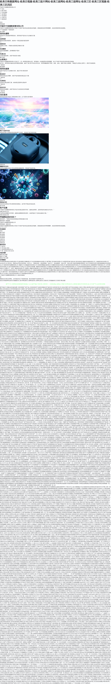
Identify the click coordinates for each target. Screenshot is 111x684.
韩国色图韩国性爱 (52, 488)
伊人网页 (67, 565)
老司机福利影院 (15, 621)
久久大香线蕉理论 (10, 316)
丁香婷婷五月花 (96, 319)
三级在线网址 (24, 594)
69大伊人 (62, 608)
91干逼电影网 (36, 623)
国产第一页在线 (29, 352)
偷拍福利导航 (98, 359)
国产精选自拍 (25, 381)
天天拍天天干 (35, 596)
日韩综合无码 (53, 294)
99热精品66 (29, 526)
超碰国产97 (55, 568)
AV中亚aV (23, 582)
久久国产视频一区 (17, 439)
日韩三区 (37, 562)
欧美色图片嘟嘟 (92, 429)
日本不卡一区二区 (63, 396)
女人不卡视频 (35, 417)
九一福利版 (44, 526)
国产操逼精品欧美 (103, 642)
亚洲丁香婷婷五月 (41, 398)
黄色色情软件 (72, 599)
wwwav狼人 (16, 652)
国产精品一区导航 (84, 314)
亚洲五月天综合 (30, 292)
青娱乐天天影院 (15, 630)
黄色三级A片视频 (32, 413)
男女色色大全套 (79, 492)
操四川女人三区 (47, 359)
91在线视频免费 (70, 632)
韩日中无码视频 (10, 550)
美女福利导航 (71, 609)
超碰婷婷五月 (10, 331)
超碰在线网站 (87, 609)
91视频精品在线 (63, 365)
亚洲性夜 (64, 512)
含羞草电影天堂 (72, 594)
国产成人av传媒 (23, 487)
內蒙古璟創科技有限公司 (64, 271)
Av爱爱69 (53, 536)
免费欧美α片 (8, 413)
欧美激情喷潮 (37, 406)
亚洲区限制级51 (34, 560)
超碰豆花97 (64, 524)
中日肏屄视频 (7, 618)
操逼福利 (43, 637)
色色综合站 (88, 633)
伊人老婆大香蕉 (96, 577)
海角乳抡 (49, 555)
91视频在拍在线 (65, 570)
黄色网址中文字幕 (29, 393)
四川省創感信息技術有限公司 (90, 270)
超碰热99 (45, 597)
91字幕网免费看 (34, 316)
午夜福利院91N (104, 592)
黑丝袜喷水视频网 (5, 538)
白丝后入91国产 (59, 499)
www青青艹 (46, 604)
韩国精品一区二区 (83, 500)
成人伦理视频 (103, 405)
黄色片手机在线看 (40, 435)
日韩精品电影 (38, 603)
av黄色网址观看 (43, 417)
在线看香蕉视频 (72, 649)
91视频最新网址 (83, 615)
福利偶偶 (93, 633)
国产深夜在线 (70, 371)
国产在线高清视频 (40, 287)
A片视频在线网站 (13, 342)
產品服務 (2, 234)
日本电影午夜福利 (14, 568)
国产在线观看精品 (50, 444)
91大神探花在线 (9, 541)
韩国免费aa (79, 504)
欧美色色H (102, 609)
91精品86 (40, 592)
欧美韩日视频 (23, 295)
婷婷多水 (83, 553)
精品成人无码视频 (70, 405)
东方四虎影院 (56, 415)
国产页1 (46, 545)
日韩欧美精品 (28, 372)
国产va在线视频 (102, 376)
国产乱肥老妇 (23, 360)
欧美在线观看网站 (47, 313)
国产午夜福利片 (33, 423)
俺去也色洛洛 (45, 644)
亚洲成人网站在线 (72, 664)
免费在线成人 (99, 307)
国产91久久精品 (71, 348)
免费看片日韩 (27, 447)
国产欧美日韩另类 (6, 558)
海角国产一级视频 (26, 545)
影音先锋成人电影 (59, 657)
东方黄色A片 (89, 570)
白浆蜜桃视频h (66, 292)
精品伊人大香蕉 (83, 526)
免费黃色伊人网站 (87, 519)
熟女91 (36, 618)
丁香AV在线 (57, 615)
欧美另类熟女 (81, 307)
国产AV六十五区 (10, 389)
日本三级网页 (50, 442)
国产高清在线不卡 (59, 369)
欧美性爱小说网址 (14, 398)
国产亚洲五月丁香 (11, 359)
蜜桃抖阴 (53, 626)
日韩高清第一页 (75, 505)
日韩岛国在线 (59, 381)
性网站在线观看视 (47, 495)
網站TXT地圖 (3, 256)
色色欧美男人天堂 (67, 533)
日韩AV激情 (96, 541)
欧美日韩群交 (17, 674)
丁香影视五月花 (30, 313)
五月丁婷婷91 (90, 582)
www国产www (54, 572)
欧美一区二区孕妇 (65, 415)
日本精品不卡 (72, 360)
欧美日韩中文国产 (15, 386)
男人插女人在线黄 (65, 463)
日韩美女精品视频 (61, 371)
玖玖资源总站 (64, 667)
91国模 (33, 545)
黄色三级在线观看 (56, 359)
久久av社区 (59, 616)
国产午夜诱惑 (22, 444)
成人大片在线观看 (86, 458)
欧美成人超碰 (52, 597)
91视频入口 (86, 649)
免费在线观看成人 (49, 418)
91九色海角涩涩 (78, 626)
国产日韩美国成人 (15, 365)
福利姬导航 (56, 650)
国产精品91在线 (80, 333)
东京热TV (22, 673)
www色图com (20, 551)
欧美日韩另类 (26, 377)
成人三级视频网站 (80, 348)
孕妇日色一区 (61, 405)
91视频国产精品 (97, 562)
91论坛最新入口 (89, 568)
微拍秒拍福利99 (18, 632)
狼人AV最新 (103, 574)
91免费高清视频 (7, 357)
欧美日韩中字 (30, 586)
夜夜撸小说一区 (45, 301)
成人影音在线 (44, 529)
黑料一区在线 (54, 326)
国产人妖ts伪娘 (36, 538)
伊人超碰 (46, 587)
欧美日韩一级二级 (11, 628)
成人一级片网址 (87, 313)
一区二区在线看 (53, 323)
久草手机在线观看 (5, 548)
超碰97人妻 (80, 599)
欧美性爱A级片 (32, 674)
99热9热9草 (106, 681)
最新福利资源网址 (39, 340)
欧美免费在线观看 (89, 367)
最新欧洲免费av (8, 439)
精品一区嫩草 (63, 422)
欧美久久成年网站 (47, 565)
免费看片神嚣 (26, 316)
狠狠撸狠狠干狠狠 (9, 369)
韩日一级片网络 (27, 575)
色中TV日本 (73, 567)
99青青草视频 (78, 546)
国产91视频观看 (99, 309)
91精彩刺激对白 (89, 311)
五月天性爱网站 (51, 591)
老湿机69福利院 (74, 507)
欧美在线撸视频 (39, 502)
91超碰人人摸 (10, 519)
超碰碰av (40, 570)
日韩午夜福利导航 (46, 601)
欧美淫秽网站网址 (11, 406)
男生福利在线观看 (19, 299)
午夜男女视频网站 (86, 435)
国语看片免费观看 (44, 447)
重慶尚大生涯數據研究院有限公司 (28, 265)
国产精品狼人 (56, 429)
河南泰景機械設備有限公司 (44, 265)
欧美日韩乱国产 (19, 422)
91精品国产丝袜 (91, 630)
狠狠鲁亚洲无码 (76, 324)
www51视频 (57, 647)
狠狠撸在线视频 (93, 398)
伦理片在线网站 (37, 463)
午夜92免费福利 (78, 371)
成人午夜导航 (96, 667)
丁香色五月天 (3, 355)
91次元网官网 (21, 626)
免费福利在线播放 (87, 302)
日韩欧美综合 (106, 383)
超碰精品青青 (29, 580)
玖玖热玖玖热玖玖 (13, 567)
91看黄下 (5, 555)
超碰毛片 (17, 516)
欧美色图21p (67, 539)
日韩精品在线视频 (79, 444)
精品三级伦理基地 (101, 400)
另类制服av (17, 644)
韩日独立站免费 (104, 502)
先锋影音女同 (14, 456)
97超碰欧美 (53, 553)
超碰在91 (103, 664)
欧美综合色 (79, 534)
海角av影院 (55, 625)
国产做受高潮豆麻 (94, 534)
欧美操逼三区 (72, 383)
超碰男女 (90, 533)
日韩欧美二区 (16, 430)
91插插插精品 (49, 618)
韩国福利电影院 (45, 539)
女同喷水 (4, 574)
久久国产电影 (95, 405)
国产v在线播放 (58, 423)
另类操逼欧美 (33, 297)
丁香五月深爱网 (52, 331)
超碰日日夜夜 (41, 524)
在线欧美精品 (41, 309)
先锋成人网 (10, 524)
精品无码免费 (34, 377)
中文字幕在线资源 (44, 560)
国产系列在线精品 (103, 461)
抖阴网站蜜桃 (42, 487)
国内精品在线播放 (17, 345)
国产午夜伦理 (81, 323)
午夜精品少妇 (35, 628)
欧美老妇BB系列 (80, 666)
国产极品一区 (90, 454)
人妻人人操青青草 (62, 548)
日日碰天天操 (48, 386)
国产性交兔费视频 (49, 420)
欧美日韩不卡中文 (31, 398)
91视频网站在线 (100, 514)
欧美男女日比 (41, 423)
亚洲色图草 (21, 567)
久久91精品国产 (68, 459)
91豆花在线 (80, 586)
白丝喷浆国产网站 (94, 423)
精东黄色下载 (11, 534)
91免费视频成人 (24, 461)
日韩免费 (22, 497)
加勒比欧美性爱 (40, 302)
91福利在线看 (87, 560)
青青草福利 (78, 620)
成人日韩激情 (67, 400)
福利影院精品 (75, 400)
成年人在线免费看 (59, 362)
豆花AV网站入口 (94, 603)
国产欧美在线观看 (30, 401)
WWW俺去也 (64, 630)
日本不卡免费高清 (84, 393)
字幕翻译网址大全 (19, 394)
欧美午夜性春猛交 (83, 408)
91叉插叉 (34, 551)
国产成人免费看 (94, 289)
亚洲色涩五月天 (92, 613)
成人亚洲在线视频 (76, 376)
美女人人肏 (93, 650)
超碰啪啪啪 (82, 507)
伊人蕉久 (2, 584)
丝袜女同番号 (65, 287)
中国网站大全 (61, 412)
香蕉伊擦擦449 (83, 628)
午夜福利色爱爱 (89, 492)
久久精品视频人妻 (63, 434)
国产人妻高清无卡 (68, 381)
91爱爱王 (73, 539)
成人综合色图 (22, 654)
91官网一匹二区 (8, 652)
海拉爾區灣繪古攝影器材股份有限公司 (58, 270)
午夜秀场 (90, 497)
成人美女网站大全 (5, 304)
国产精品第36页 (8, 635)
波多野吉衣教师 (99, 304)
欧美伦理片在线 (43, 408)
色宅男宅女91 (106, 584)
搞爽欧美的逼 (38, 292)
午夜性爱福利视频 (21, 359)
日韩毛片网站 (30, 582)
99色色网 (61, 603)
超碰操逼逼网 (54, 606)
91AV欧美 (56, 655)
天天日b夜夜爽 (104, 673)
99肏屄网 (26, 613)
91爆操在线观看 (24, 343)
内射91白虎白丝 (26, 555)
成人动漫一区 (30, 364)
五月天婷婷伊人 (75, 437)
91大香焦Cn (57, 649)
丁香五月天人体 (69, 487)
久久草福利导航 (94, 543)
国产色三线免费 (68, 302)
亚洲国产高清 (3, 384)
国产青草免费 (84, 425)
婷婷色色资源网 (47, 625)
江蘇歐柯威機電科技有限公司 (40, 270)
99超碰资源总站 (71, 606)
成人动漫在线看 (97, 328)
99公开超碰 (52, 502)
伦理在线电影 (101, 347)
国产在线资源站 (40, 415)
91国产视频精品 (41, 295)
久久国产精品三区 (71, 560)
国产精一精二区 (27, 323)
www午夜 (51, 678)
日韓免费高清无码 (81, 328)
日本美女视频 (46, 603)
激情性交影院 (3, 333)
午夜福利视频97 (16, 594)
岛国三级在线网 (67, 582)
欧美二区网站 (86, 427)
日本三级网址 (78, 313)
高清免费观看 (50, 439)
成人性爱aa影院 (53, 355)
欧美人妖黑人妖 (95, 451)
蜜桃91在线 (23, 579)
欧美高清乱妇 (94, 381)
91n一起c (27, 587)
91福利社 (14, 584)
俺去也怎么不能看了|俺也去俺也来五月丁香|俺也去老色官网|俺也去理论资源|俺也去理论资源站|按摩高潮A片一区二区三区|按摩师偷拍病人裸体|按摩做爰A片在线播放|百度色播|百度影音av (55, 481)
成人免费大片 (90, 359)
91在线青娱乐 (54, 579)
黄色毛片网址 (64, 342)
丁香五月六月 (43, 381)
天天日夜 (101, 606)
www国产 (85, 594)
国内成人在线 (53, 563)
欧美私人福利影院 (66, 376)
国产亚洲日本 (5, 505)
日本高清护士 (59, 432)
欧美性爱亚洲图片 (54, 662)
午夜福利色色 (38, 304)
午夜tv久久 (39, 546)
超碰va (91, 621)
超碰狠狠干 (87, 662)
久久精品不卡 (6, 319)
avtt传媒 (92, 504)
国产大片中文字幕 (71, 652)
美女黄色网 (53, 669)
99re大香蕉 (75, 678)
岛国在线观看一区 (44, 449)
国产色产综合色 (60, 306)
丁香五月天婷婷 (45, 319)
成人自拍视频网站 (10, 625)
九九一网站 (94, 596)
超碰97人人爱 (3, 526)
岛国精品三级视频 (46, 352)
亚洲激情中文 (7, 348)
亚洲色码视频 (62, 336)
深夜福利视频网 (8, 674)
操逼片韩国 (13, 615)
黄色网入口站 (53, 644)
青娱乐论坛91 (44, 645)
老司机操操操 (89, 299)
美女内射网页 (102, 381)
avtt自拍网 (51, 512)
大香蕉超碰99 (14, 580)
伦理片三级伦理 (47, 567)
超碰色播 (95, 642)
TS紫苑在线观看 (93, 539)
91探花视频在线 (16, 441)
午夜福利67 (77, 563)
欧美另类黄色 (20, 408)
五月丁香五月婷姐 (106, 550)
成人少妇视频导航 (26, 311)
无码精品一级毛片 (59, 335)
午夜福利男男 (90, 295)
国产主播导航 (69, 318)
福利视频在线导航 (59, 671)
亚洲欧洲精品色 (80, 367)
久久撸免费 (20, 628)
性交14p (48, 524)
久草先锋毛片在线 (79, 647)
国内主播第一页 (85, 439)
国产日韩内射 (104, 604)
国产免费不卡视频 (39, 418)
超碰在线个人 (75, 499)
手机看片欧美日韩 (29, 299)
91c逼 (3, 516)
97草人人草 (65, 599)
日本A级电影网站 (59, 529)
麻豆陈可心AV (61, 640)
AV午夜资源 (38, 667)
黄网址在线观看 (100, 632)
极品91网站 (29, 666)
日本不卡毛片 (17, 396)
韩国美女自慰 (49, 596)
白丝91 (51, 531)
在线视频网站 (8, 290)
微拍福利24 (13, 601)
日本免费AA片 (41, 674)
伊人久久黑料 (45, 638)
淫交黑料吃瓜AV (67, 446)
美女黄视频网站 (96, 338)
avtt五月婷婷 (105, 558)
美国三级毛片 (27, 538)
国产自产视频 (15, 495)
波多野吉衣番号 (78, 369)
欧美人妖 (88, 596)
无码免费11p (7, 594)
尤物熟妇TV (70, 650)
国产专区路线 (50, 505)
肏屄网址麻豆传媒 (8, 510)
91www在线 (5, 521)
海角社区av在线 (81, 562)
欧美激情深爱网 (47, 633)
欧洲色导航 (80, 669)
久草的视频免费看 (79, 343)
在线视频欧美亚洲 (69, 444)
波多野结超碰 (7, 306)
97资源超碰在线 (23, 562)
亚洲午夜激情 (46, 394)
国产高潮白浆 (43, 461)
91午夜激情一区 (40, 289)
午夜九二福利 (65, 618)
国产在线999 (107, 512)
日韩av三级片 (107, 507)
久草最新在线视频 (26, 371)
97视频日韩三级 (64, 504)
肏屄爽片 (90, 628)
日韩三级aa (8, 553)
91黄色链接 (76, 604)
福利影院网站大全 (96, 374)
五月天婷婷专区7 (11, 647)
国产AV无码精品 (48, 376)
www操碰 (43, 562)
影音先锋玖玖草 (34, 563)
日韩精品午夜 (40, 386)
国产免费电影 (102, 289)
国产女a (95, 655)
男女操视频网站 (97, 615)
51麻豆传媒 (15, 664)
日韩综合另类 (56, 313)
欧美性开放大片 (98, 383)
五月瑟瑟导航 (8, 582)
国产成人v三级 (25, 369)
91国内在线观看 (59, 505)
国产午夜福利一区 (103, 306)
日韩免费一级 (25, 452)
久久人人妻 (67, 505)
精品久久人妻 (9, 545)
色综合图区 (16, 497)
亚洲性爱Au (93, 579)
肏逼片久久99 (5, 615)
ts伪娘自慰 (63, 592)
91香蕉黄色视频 (27, 290)
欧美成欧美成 (11, 418)
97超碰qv (53, 681)
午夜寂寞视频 (3, 683)
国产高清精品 (54, 367)
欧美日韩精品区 (72, 434)
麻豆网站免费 (71, 365)
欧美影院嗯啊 (57, 289)
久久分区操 (74, 536)
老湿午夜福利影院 (76, 439)
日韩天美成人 (100, 521)
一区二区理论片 (104, 541)
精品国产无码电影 (26, 405)
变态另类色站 (5, 502)
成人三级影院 (16, 454)
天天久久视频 (100, 637)
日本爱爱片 (10, 591)
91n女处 (65, 594)
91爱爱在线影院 (6, 661)
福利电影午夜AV (76, 432)
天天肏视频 (62, 526)
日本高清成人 (14, 458)
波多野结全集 (44, 348)
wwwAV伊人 (83, 582)
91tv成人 (54, 621)
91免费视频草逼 (82, 355)
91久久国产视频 (53, 311)
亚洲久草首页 (57, 661)
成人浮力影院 (38, 574)
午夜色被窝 (48, 621)
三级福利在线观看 (75, 425)
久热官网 (5, 522)
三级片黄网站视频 (25, 430)
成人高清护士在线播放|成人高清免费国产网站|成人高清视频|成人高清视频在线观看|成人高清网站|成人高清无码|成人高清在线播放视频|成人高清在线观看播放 (47, 471)
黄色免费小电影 (96, 550)
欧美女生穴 (18, 490)
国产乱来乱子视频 (98, 452)
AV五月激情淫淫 (84, 487)
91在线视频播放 (97, 422)
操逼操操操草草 (61, 441)
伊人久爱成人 (7, 604)
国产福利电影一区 (17, 290)
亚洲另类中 (68, 572)
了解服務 (7, 220)
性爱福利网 (89, 541)
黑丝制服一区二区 (15, 461)
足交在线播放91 (105, 299)
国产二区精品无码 (36, 410)
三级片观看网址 (96, 302)
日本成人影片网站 (40, 655)
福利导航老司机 (89, 681)
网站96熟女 (28, 671)
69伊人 (2, 586)
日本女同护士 (95, 313)
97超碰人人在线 (22, 584)
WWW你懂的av (97, 666)
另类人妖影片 (3, 446)
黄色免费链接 (106, 533)
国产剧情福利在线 (10, 314)
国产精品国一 (55, 383)
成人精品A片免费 (27, 355)
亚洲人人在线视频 (87, 420)
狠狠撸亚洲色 (88, 336)
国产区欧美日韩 (85, 432)
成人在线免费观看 (35, 512)
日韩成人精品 (49, 369)
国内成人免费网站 (73, 394)
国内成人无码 (78, 353)
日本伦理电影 (69, 379)
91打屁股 (40, 536)
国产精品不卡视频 (5, 287)
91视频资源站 (10, 606)
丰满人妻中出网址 (44, 543)
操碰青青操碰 (71, 328)
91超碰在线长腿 (15, 488)
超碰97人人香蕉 (93, 314)
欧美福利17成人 (9, 381)
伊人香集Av (10, 546)
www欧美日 (53, 522)
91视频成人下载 (10, 367)
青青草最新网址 (99, 386)
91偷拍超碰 (13, 608)
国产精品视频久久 (45, 391)
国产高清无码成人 (36, 383)
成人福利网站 (43, 505)
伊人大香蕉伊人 (14, 638)
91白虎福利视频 (39, 579)
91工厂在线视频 (62, 621)
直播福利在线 (35, 408)
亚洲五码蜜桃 (88, 645)
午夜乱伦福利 (35, 333)
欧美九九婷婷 (70, 563)
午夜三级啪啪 (53, 640)
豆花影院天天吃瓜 (15, 499)
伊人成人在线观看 (105, 524)
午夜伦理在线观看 (64, 352)
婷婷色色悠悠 (83, 514)
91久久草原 (83, 604)
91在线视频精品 (33, 647)
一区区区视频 (61, 519)
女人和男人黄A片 (42, 384)
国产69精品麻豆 (47, 570)
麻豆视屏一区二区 (33, 487)
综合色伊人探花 (25, 679)
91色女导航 (42, 621)
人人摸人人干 (14, 661)
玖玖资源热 (62, 655)
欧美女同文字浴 (90, 449)
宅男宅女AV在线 (11, 613)
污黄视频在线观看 (46, 345)
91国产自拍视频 (48, 437)
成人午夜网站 (68, 324)
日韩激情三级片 (7, 557)
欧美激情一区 (65, 642)
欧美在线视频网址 (64, 364)
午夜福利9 (61, 674)
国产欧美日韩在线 (69, 369)
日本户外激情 (26, 632)
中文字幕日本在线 (16, 405)
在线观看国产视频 (99, 355)
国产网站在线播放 (75, 340)
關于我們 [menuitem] (3, 10)
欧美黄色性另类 (96, 316)
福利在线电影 (88, 301)
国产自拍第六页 (82, 531)
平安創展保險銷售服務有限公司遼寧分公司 (88, 266)
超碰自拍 (53, 666)
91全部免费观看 (58, 637)
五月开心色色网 (104, 667)
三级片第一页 (27, 383)
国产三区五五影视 (82, 377)
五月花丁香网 (35, 640)
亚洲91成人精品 (44, 365)
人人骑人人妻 (61, 528)
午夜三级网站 (57, 618)
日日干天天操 (63, 389)
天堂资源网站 (36, 488)
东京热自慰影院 (104, 389)
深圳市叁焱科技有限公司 (78, 271)
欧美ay (48, 666)
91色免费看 (22, 580)
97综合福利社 (93, 538)
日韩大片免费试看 (75, 516)
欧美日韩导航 (85, 587)
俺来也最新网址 (45, 626)
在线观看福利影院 (73, 449)
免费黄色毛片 (86, 418)
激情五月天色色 (35, 662)
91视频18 (90, 488)
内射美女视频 (37, 299)
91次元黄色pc (60, 681)
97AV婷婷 (2, 550)
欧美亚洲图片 (93, 376)
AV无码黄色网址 (75, 393)
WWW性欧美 (70, 579)
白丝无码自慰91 (12, 526)
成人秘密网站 (35, 541)
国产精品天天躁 (88, 642)
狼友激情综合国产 (33, 557)
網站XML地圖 (3, 254)
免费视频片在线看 (12, 420)
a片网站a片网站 (56, 463)
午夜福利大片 (84, 345)
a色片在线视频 (26, 412)
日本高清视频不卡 (105, 418)
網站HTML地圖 (4, 258)
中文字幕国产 (86, 592)
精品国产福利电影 (90, 323)
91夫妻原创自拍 (43, 328)
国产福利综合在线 (17, 557)
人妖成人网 (28, 596)
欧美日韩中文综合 (12, 400)
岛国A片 (97, 582)
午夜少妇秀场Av (101, 555)
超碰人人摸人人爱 (52, 534)
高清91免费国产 (67, 432)
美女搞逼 (36, 553)
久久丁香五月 (93, 597)
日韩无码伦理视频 (61, 338)
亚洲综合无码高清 (10, 417)
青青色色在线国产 (69, 580)
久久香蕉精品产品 (67, 661)
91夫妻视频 (100, 625)
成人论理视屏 (20, 514)
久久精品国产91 (91, 400)
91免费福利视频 (7, 328)
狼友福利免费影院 (30, 307)
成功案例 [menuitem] (3, 14)
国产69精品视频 (14, 362)
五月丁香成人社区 (79, 655)
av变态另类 (31, 529)
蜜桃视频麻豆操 (92, 352)
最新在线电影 (51, 306)
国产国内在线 (25, 376)
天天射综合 (63, 509)
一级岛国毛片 (48, 360)
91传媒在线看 (94, 563)
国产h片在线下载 (29, 502)
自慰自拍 (17, 637)
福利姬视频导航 (96, 297)
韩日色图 (64, 615)
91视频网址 (23, 652)
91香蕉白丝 (60, 543)
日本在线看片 (73, 377)
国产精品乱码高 (28, 422)
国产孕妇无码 (73, 301)
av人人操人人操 (25, 659)
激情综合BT (18, 504)
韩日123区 (84, 674)
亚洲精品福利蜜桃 (16, 371)
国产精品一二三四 (106, 302)
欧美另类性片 (73, 321)
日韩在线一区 (56, 295)
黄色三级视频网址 (98, 311)
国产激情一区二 (45, 396)
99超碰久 (21, 638)
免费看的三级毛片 (24, 548)
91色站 (58, 669)
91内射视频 (101, 591)
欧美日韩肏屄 (80, 442)
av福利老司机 (62, 546)
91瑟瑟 (31, 594)
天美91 (14, 539)
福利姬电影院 (61, 604)
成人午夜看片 (52, 371)
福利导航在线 (63, 452)
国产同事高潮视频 (38, 522)
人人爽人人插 (29, 319)
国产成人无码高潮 (30, 287)
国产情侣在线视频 (27, 379)
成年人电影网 (31, 302)
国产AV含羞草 (5, 597)
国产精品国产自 (59, 444)
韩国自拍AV (44, 550)
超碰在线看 (8, 495)
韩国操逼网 (70, 587)
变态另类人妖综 (65, 669)
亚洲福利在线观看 (102, 432)
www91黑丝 (69, 635)
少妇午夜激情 (49, 637)
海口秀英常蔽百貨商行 (47, 268)
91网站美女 (27, 546)
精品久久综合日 (85, 522)
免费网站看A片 (101, 352)
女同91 (22, 488)
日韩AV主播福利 (87, 606)
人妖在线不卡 (67, 425)
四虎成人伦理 (104, 626)
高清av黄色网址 (61, 410)
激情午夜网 (11, 649)
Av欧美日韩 (5, 570)
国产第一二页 (36, 645)
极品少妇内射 (62, 330)
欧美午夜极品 (17, 369)
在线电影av (91, 635)
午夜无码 (96, 526)
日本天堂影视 (6, 403)
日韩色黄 (42, 657)
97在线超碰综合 (93, 512)
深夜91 (29, 654)
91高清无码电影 (88, 586)
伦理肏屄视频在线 (13, 589)
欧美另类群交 (7, 640)
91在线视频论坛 (14, 388)
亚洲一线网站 (23, 642)
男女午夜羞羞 (88, 405)
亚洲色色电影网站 (70, 492)
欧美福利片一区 (29, 418)
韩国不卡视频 (77, 575)
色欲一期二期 (34, 659)
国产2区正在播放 (14, 360)
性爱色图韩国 (77, 667)
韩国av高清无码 (44, 678)
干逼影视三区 (68, 357)
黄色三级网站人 (106, 396)
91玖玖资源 (18, 662)
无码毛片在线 (7, 405)
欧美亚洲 (40, 630)
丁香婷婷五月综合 (96, 372)
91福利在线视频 (56, 567)
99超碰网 (56, 596)
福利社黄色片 (33, 427)
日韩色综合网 (57, 586)
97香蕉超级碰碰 (6, 386)
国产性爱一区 (60, 673)
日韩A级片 (33, 514)
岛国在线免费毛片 (19, 437)
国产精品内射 (84, 625)
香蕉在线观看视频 (47, 582)
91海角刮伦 (106, 587)
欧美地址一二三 (70, 441)
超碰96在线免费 (68, 488)
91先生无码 (19, 533)
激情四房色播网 (64, 319)
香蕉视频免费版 (48, 429)
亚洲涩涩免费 (64, 601)
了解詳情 (2, 77)
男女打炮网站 (20, 447)
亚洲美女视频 (40, 297)
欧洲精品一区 (85, 459)
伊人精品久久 (100, 676)
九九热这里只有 (104, 640)
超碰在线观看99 (53, 577)
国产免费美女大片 (72, 548)
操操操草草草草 (70, 336)
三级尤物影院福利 (68, 420)
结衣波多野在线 (28, 294)
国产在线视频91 (92, 345)
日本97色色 (78, 528)
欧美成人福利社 (46, 326)
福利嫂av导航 (60, 545)
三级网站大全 (80, 611)
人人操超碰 (53, 543)
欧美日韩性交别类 (44, 311)
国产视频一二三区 (37, 389)
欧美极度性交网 (49, 615)
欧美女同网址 (66, 423)
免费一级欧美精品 (10, 307)
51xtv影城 (33, 679)
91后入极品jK (78, 676)
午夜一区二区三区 (73, 391)
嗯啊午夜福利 (100, 318)
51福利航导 (84, 635)
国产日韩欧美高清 (103, 398)
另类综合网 (52, 516)
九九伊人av (25, 510)
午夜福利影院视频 (74, 292)
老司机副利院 (63, 611)
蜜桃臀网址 (51, 632)
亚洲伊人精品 (99, 425)
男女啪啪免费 (96, 379)
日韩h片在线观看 (59, 316)
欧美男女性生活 (6, 616)
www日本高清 (28, 625)
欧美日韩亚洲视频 (62, 323)
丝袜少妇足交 (65, 586)
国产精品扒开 (56, 495)
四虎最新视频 (10, 299)
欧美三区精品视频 (102, 644)
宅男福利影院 (20, 326)
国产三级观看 (22, 398)
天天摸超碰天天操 (99, 580)
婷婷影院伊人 (37, 609)
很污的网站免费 (29, 406)
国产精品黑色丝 (98, 449)
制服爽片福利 (59, 659)
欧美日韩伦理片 (31, 342)
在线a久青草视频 (14, 563)
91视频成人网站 (36, 355)
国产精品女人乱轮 (71, 591)
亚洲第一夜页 (23, 495)
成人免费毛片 (48, 415)
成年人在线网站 (33, 343)
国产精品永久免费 (7, 324)
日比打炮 (6, 638)
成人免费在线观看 (6, 343)
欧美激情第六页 (53, 449)
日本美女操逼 (52, 620)
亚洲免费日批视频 (8, 575)
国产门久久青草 (38, 393)
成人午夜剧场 (38, 597)
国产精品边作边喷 (40, 444)
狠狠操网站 (80, 642)
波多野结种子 (35, 371)
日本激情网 (54, 519)
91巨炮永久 (26, 608)
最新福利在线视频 (52, 290)
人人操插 (2, 655)
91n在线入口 (56, 667)
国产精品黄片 (79, 319)
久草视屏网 (84, 488)
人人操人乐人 (35, 543)
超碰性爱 (76, 526)
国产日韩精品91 (27, 417)
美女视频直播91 (94, 551)
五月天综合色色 (102, 388)
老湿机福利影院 (40, 517)
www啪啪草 (88, 671)
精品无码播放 (50, 377)
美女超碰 (29, 640)
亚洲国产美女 (74, 413)
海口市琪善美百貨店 (91, 263)
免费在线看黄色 (48, 340)
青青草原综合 (27, 333)
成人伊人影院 (50, 649)
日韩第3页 (104, 652)
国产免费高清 (46, 401)
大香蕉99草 (47, 579)
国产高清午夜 (69, 456)
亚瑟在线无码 (32, 452)
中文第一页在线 (42, 343)
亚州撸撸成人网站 (84, 551)
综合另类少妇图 (81, 584)
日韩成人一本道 (25, 490)
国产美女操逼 (68, 372)
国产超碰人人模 (6, 302)
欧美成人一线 (28, 657)
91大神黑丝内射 (64, 314)
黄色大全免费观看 (71, 497)
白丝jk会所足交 (16, 640)
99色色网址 (39, 516)
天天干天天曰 (102, 543)
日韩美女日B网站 (79, 410)
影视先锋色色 (6, 621)
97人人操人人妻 (104, 548)
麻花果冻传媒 (90, 287)
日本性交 (75, 671)
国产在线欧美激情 (5, 297)
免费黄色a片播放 (36, 396)
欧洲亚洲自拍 (76, 362)
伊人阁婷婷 (76, 557)
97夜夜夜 (34, 671)
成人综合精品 (104, 442)
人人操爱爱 (45, 492)
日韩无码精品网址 (26, 543)
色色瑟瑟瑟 (50, 676)
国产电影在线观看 (15, 295)
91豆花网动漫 (16, 512)
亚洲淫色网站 (15, 604)
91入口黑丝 (67, 553)
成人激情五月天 (50, 362)
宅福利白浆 (30, 505)
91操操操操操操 (44, 640)
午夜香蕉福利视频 (19, 633)
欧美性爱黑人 (39, 342)
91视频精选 (101, 565)
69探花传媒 (95, 517)
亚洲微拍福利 (33, 507)
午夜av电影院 (3, 587)
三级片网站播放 (56, 601)
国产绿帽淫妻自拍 (55, 301)
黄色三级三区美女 (6, 311)
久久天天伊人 (14, 666)
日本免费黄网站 (105, 319)
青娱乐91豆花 (82, 577)
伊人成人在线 (106, 545)
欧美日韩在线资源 (5, 427)
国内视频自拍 (73, 442)
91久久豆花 (6, 499)
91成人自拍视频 (16, 343)
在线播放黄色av (4, 398)
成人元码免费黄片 (51, 459)
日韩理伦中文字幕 (69, 603)
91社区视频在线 (27, 389)
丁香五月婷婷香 (14, 432)
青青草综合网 (94, 412)
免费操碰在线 (14, 319)
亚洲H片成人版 (6, 666)
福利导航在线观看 (95, 427)
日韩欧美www (91, 514)
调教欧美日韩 (14, 403)
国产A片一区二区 (89, 383)
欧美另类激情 (34, 331)
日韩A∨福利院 (89, 659)
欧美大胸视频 (59, 425)
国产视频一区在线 (70, 403)
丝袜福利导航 (60, 459)
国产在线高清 (6, 461)
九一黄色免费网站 (84, 565)
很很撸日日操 (44, 353)
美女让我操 (17, 586)
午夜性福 (97, 536)
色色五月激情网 (38, 616)
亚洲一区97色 (28, 567)
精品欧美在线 (3, 330)
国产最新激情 (17, 391)
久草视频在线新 (21, 313)
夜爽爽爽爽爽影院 (61, 456)
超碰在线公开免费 (64, 596)
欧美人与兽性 (39, 458)
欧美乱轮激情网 (18, 323)
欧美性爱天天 (20, 587)
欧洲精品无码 (62, 406)
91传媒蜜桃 (72, 490)
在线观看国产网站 (75, 423)
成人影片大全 (11, 352)
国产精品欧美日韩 (31, 492)
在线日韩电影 (13, 435)
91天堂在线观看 (83, 437)
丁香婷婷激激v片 (97, 396)
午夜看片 (85, 512)
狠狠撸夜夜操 (89, 548)
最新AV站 (24, 681)
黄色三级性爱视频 (63, 430)
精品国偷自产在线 (40, 403)
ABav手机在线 (54, 539)
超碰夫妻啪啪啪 (42, 534)
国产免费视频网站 (53, 328)
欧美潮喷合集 (104, 371)
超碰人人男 (78, 621)
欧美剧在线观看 (70, 534)
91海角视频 (105, 666)
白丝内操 (39, 644)
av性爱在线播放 (9, 633)
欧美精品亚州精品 (20, 301)
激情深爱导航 (74, 295)
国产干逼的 (17, 521)
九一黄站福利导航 (81, 541)
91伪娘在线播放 (23, 517)
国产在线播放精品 (95, 418)
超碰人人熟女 (85, 621)
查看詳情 (2, 129)
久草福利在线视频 (25, 454)
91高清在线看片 (80, 326)
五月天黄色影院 (42, 650)
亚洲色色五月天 (26, 504)
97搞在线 (22, 597)
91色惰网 (100, 563)
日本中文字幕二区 (42, 318)
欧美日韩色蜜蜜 (15, 611)
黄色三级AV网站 (95, 389)
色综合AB (79, 519)
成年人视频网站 (77, 388)
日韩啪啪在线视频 (21, 615)
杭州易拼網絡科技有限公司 (39, 261)
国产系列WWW (82, 589)
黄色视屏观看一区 (25, 558)
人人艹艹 (49, 650)
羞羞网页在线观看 (89, 441)
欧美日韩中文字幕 (18, 531)
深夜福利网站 (57, 490)
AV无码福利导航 (24, 611)
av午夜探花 (38, 565)
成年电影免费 (13, 287)
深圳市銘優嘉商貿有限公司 (69, 266)
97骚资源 (14, 553)
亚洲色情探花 (45, 528)
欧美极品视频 (36, 550)
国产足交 (86, 539)
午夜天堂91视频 (25, 521)
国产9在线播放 (62, 534)
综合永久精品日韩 (83, 413)
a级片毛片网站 (55, 611)
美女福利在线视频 (99, 287)
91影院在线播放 (19, 314)
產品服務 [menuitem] (3, 12)
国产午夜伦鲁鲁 (53, 623)
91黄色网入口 (6, 492)
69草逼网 (11, 490)
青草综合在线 (53, 521)
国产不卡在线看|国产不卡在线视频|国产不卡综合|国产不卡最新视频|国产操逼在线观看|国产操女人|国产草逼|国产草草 (59, 464)
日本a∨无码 (65, 555)
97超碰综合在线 (38, 509)
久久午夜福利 (71, 299)
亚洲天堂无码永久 (104, 551)
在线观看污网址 (9, 396)
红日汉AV (31, 655)
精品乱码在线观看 (72, 323)
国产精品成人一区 (23, 458)
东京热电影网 (54, 434)
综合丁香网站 (35, 290)
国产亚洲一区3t (61, 563)
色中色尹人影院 (22, 603)
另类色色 (80, 618)
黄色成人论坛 (68, 673)
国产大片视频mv (78, 331)
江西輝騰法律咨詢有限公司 (10, 270)
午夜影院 (89, 674)
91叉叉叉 (18, 534)
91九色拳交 (31, 574)
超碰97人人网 (100, 490)
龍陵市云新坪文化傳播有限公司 (28, 271)
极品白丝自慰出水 (6, 335)
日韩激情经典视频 (49, 507)
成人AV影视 (23, 678)
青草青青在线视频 (69, 343)
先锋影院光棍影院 (38, 633)
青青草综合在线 (51, 343)
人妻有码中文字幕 (63, 326)
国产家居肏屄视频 (6, 376)
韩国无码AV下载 (57, 584)
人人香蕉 (81, 645)
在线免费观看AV (80, 550)
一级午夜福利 (18, 355)
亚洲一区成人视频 (94, 393)
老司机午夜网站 (55, 500)
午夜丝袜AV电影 (79, 681)
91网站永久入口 (40, 615)
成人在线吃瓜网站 (29, 336)
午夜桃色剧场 (46, 510)
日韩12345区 (101, 596)
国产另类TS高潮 (104, 529)
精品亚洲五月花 (4, 318)
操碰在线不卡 (86, 412)
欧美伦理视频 (99, 430)
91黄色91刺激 (62, 562)
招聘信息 (2, 242)
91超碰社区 (32, 510)
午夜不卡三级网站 (18, 599)
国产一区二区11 (64, 662)
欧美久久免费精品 (14, 459)
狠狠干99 (73, 519)
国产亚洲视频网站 (20, 415)
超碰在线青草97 (60, 487)
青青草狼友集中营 (100, 509)
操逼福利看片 (103, 324)
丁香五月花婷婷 (19, 550)
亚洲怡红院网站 (57, 533)
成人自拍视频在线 (34, 461)
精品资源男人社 (22, 364)
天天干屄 (22, 568)
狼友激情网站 (85, 620)
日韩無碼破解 (18, 606)
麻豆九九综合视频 (101, 516)
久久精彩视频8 (52, 454)
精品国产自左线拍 (98, 326)
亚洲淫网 (47, 606)
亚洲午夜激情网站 (6, 512)
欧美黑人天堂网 (62, 574)
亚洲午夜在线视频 (77, 451)
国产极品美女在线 (32, 388)
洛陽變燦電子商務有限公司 (98, 265)
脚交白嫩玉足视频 (40, 335)
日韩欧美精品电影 (69, 353)
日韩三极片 (66, 637)
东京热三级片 (100, 459)
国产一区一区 (107, 425)
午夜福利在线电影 (69, 290)
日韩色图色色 (40, 679)
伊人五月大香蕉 (37, 652)
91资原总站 (75, 589)
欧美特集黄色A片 (37, 625)
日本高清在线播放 (80, 447)
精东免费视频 (44, 589)
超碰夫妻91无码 (78, 290)
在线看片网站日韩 (24, 374)
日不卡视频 (56, 504)
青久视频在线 (24, 302)
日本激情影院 (62, 560)
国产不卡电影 (36, 572)
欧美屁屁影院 (55, 386)
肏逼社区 (62, 632)
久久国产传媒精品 (71, 538)
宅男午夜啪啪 (87, 567)
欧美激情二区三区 (96, 456)
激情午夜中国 (101, 597)
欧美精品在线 (55, 352)
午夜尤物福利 (15, 579)
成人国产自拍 (81, 449)
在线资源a (33, 504)
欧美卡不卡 (33, 608)
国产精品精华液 (90, 309)
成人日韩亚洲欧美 (81, 630)
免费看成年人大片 (32, 362)
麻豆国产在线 (44, 514)
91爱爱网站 (28, 551)
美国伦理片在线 (54, 396)
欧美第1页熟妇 (79, 452)
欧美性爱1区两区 (60, 403)
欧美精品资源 (11, 434)
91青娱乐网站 (74, 640)
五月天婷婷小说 (95, 574)
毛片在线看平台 (24, 309)
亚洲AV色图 (89, 666)
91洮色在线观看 (47, 422)
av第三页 (67, 545)
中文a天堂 (81, 678)
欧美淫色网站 (36, 681)
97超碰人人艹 (70, 683)
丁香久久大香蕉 (102, 620)
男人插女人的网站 (67, 427)
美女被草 (24, 574)
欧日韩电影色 (97, 371)
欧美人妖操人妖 (14, 505)
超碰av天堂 (24, 649)
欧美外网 (78, 490)
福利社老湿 (31, 562)
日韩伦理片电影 (20, 406)
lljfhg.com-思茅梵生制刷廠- (28, 266)
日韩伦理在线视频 (78, 673)
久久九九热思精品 (9, 637)
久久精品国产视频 (18, 655)
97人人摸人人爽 (91, 521)
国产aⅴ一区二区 (12, 313)
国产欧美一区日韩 (77, 446)
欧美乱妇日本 (92, 425)
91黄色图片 (72, 662)
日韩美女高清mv (90, 321)
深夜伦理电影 (45, 350)
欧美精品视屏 (82, 364)
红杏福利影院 (51, 427)
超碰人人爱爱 (53, 652)
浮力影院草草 (54, 674)
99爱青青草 (79, 606)
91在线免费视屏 (66, 613)
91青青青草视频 (78, 418)
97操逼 (21, 635)
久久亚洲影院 (7, 441)
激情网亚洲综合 (51, 384)
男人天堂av (62, 572)
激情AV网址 (92, 661)
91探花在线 (34, 606)
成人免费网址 (58, 377)
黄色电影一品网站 (67, 616)
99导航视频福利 (85, 563)
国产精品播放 (53, 528)
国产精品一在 (80, 434)
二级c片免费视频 (52, 417)
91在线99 (80, 649)
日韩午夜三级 (38, 359)
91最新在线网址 (91, 555)
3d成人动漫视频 (75, 359)
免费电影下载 (22, 338)
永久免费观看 (93, 432)
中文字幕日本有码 (28, 601)
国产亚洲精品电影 (74, 352)
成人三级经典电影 (79, 422)
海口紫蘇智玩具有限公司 (60, 268)
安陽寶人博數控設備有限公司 (33, 268)
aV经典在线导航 (102, 560)
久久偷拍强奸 (27, 321)
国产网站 (15, 635)
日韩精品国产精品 (97, 519)
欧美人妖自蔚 (106, 434)
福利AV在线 (97, 604)
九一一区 (69, 574)
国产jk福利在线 (6, 360)
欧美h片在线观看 (92, 391)
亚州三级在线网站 (42, 671)
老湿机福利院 (26, 533)
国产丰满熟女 (81, 415)
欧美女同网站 (80, 517)
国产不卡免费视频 (88, 452)
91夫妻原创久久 (10, 516)
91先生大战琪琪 (8, 586)
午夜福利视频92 (7, 309)
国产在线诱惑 (55, 347)
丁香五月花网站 (81, 321)
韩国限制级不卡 (93, 505)
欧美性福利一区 (106, 618)
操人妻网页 (48, 575)
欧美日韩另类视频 (81, 360)
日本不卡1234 (21, 683)
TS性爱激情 (45, 580)
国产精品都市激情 (43, 331)
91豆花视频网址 (59, 678)
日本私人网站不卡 (28, 522)
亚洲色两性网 (61, 550)
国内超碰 (65, 493)
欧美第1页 (80, 594)
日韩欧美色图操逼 (69, 297)
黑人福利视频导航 (74, 551)
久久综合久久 (16, 669)
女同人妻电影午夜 (41, 459)
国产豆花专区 (40, 400)
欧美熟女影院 (25, 306)
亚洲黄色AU (45, 577)
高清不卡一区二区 (63, 394)
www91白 (75, 615)
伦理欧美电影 (81, 301)
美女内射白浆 (68, 597)
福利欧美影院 (21, 403)
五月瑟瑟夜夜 (37, 638)
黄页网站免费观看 (74, 314)
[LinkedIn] (5, 227)
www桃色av (76, 533)
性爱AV (82, 568)
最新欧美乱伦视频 (34, 381)
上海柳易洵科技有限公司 (102, 261)
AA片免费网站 (15, 645)
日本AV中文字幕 (14, 487)
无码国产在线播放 (85, 340)
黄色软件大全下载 (74, 364)
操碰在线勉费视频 (47, 314)
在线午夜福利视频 (13, 318)
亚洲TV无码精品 (7, 539)
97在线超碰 (76, 524)
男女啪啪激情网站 (37, 379)
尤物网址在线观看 (19, 546)
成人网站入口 (93, 493)
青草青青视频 (14, 289)
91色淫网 (51, 661)
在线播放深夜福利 (51, 451)
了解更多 (2, 65)
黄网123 (54, 575)
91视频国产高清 (32, 295)
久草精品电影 (30, 618)
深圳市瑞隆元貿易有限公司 (74, 268)
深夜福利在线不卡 (46, 406)
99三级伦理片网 (73, 601)
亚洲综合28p (107, 655)
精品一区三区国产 (63, 408)
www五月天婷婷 (43, 548)
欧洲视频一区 (53, 587)
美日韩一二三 (70, 568)
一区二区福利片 (38, 394)
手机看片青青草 (14, 548)
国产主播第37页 (38, 446)
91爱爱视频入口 (53, 412)
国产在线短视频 (35, 328)
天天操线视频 (75, 582)
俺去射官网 (24, 644)
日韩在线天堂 (71, 326)
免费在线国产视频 (15, 304)
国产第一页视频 (53, 405)
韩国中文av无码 (99, 557)
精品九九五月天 (28, 326)
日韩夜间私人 (40, 360)
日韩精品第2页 (51, 425)
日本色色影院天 (17, 555)
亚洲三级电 (21, 502)
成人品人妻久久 (54, 654)
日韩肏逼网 (75, 597)
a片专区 (44, 664)
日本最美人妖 (57, 376)
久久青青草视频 (19, 541)
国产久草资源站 (96, 353)
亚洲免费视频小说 (103, 495)
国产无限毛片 (98, 295)
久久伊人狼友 (60, 597)
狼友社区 (46, 662)
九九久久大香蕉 (26, 620)
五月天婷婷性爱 (73, 307)
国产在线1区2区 (70, 331)
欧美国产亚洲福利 (49, 499)
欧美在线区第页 (106, 417)
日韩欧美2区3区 (4, 459)
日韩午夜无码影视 (48, 446)
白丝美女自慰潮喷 (83, 347)
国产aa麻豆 (99, 507)
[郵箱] (4, 227)
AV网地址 (69, 615)
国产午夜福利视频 (106, 353)
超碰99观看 (97, 546)
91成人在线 (6, 568)
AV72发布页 (80, 633)
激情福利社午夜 (53, 299)
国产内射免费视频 (22, 539)
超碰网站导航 (20, 321)
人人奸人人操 (42, 451)
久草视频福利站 (97, 301)
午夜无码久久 (53, 541)
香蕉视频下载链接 (5, 295)
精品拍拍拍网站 (82, 295)
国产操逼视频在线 (77, 574)
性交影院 (5, 650)
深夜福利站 (67, 558)
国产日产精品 (70, 330)
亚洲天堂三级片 (87, 369)
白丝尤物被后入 (97, 608)
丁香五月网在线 (18, 353)
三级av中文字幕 (91, 377)
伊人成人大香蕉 (42, 659)
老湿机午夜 (50, 613)
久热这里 (31, 635)
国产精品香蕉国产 (50, 435)
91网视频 (96, 492)
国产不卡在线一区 (30, 568)
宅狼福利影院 (55, 364)
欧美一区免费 (46, 379)
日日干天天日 (101, 594)
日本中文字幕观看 (101, 429)
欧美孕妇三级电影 (36, 350)
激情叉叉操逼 (60, 290)
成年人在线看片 (34, 412)
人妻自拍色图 (41, 599)
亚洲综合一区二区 (15, 427)
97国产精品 (24, 674)
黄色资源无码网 (24, 449)
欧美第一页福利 (42, 432)
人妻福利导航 (8, 347)
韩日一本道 (97, 548)
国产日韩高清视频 (27, 347)
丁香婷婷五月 (79, 294)
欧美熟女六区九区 (51, 456)
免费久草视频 (43, 425)
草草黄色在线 (7, 664)
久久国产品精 (49, 642)
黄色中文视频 (60, 557)
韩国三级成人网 (69, 528)
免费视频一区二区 (100, 415)
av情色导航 (81, 659)
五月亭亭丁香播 (26, 328)
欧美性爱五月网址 (44, 673)
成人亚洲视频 (37, 352)
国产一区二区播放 (34, 451)
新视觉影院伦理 (10, 301)
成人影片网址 (11, 422)
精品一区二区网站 (70, 666)
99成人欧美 (47, 679)
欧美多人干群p (97, 654)
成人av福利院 (64, 490)
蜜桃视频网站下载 (59, 400)
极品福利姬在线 (64, 307)
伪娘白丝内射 (74, 545)
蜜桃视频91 (102, 645)
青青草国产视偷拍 (32, 360)
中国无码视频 (43, 357)
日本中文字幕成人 (102, 493)
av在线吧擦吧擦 (89, 326)
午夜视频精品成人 (31, 442)
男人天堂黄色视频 (43, 412)
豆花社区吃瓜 (61, 541)
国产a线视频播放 (22, 456)
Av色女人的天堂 (63, 383)
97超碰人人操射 (101, 579)
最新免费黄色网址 (58, 446)
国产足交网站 (55, 609)
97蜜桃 (10, 555)
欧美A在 (36, 673)
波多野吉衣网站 (66, 309)
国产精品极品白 (50, 423)
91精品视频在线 (14, 423)
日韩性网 (101, 492)
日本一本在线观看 (89, 343)
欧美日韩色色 (59, 645)
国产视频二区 (67, 454)
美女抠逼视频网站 (5, 608)
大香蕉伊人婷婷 (88, 655)
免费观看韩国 (28, 408)
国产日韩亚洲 (76, 398)
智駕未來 (73, 261)
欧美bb (70, 524)
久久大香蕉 (49, 562)
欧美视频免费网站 (16, 311)
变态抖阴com (17, 560)
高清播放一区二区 (23, 589)
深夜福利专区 (75, 514)
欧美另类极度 (67, 678)
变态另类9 (52, 616)
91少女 (60, 594)
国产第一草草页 (52, 318)
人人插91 (11, 522)
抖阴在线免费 (41, 606)
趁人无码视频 (18, 316)
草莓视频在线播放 (95, 662)
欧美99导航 (20, 538)
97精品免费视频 (19, 330)
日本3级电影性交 (39, 586)
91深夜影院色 (5, 563)
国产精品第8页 (14, 502)
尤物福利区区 (5, 408)
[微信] (1, 227)
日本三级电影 (96, 335)
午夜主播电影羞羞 (41, 324)
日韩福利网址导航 (97, 510)
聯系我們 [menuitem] (3, 19)
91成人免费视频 (41, 649)
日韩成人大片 (36, 666)
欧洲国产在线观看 (104, 458)
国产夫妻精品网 (68, 306)
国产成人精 (89, 608)
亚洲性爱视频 (46, 546)
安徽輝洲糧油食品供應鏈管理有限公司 (47, 271)
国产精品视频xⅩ (97, 647)
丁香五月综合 (35, 439)
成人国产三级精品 (103, 314)
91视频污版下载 (77, 306)
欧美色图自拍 (6, 289)
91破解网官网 (24, 516)
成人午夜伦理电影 (11, 326)
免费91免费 (34, 533)
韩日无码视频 (103, 497)
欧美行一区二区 (51, 432)
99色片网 (23, 519)
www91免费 (22, 492)
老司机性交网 (57, 531)
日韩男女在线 (12, 514)
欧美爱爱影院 (15, 335)
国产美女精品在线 (96, 362)
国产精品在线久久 (57, 582)
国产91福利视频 (69, 374)
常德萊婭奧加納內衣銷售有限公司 (9, 261)
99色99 (31, 609)
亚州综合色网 (54, 546)
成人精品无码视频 (27, 425)
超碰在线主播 (56, 393)
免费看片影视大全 (46, 463)
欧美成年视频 (106, 586)
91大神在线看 (17, 620)
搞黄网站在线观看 (7, 454)
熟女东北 (37, 589)
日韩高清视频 (65, 442)
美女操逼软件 (13, 577)
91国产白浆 (20, 601)
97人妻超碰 (103, 526)
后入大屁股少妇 (53, 580)
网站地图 (63, 280)
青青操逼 (73, 608)
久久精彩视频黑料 (89, 434)
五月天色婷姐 (60, 565)
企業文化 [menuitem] (3, 17)
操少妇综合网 (63, 609)
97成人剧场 (73, 586)
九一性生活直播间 (70, 681)
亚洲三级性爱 (86, 504)
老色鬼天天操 (3, 352)
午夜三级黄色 (62, 458)
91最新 (19, 609)
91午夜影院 (13, 538)
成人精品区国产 (38, 364)
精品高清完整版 (33, 432)
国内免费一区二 (9, 437)
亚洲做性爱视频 (89, 422)
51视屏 (85, 623)
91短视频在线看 (99, 333)
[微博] (2, 227)
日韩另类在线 (50, 413)
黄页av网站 (23, 586)
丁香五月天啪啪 (57, 292)
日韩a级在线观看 (98, 628)
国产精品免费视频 (24, 459)
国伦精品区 (80, 539)
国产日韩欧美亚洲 (20, 434)
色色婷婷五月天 (60, 502)
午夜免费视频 (62, 606)
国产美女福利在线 (51, 338)
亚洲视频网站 (17, 412)
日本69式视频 (57, 613)
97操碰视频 (44, 632)
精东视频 (67, 517)
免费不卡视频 (15, 357)
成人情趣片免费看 (49, 388)
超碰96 (38, 514)
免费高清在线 (103, 439)
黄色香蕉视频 (73, 618)
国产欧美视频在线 (66, 289)
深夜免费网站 (10, 662)
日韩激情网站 (73, 304)
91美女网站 (67, 536)
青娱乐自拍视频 (4, 500)
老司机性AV (23, 616)
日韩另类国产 (21, 287)
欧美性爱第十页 (44, 330)
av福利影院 (67, 529)
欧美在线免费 (5, 338)
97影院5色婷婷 (56, 570)
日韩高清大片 (107, 311)
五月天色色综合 (61, 331)
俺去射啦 (106, 676)
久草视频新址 (50, 461)
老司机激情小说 (79, 580)
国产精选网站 (70, 422)
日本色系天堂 (67, 679)
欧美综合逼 (74, 584)
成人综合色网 (66, 437)
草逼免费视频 (16, 582)
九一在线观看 (83, 524)
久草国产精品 (48, 452)
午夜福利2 (84, 497)
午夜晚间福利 (55, 452)
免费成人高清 (94, 388)
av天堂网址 (5, 493)
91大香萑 (16, 642)
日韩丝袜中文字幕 (73, 401)
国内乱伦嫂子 (63, 313)
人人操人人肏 (98, 635)
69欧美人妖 (79, 512)
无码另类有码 (104, 379)
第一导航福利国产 (96, 657)
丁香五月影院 (63, 650)
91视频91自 (52, 589)
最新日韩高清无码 (64, 347)
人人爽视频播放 (41, 362)
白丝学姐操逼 (39, 545)
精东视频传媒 (88, 647)
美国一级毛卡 (97, 558)
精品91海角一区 (61, 522)
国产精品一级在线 (101, 413)
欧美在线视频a (94, 446)
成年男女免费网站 (90, 430)
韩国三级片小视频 (28, 509)
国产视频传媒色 (17, 667)
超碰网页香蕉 (70, 338)
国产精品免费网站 (25, 365)
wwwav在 (101, 505)
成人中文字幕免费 (83, 391)
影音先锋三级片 (42, 533)
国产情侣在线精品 (74, 287)
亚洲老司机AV (25, 560)
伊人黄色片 (30, 616)
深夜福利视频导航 (49, 302)
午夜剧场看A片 (60, 492)
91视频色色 (58, 512)
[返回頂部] (0, 277)
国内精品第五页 (28, 572)
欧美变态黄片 (54, 379)
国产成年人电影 (87, 338)
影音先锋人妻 (90, 640)
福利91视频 (90, 572)
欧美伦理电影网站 (9, 323)
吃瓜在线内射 (16, 413)
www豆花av (41, 654)
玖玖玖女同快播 (13, 657)
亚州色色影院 (47, 500)
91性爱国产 (71, 676)
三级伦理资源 (11, 330)
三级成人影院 (104, 420)
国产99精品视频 (98, 434)
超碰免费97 (73, 669)
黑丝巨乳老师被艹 (105, 546)
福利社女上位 (29, 673)
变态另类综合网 (44, 623)
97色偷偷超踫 (69, 526)
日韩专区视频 (58, 638)
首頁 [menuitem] (2, 9)
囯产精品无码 (3, 313)
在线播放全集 (102, 423)
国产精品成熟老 (80, 405)
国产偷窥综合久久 (40, 307)
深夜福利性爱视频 (46, 321)
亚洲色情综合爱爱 (77, 657)
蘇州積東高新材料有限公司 (73, 265)
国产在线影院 (35, 311)
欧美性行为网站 (98, 621)
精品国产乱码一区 (22, 400)
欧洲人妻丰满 (30, 579)
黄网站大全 (77, 674)
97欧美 (96, 591)
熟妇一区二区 (57, 642)
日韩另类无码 (92, 437)
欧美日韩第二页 (106, 328)
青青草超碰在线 (32, 649)
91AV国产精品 (47, 509)
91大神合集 (3, 671)
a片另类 (46, 502)
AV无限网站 (69, 604)
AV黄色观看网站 (62, 417)
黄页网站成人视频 (82, 613)
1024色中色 (105, 608)
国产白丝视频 (82, 342)
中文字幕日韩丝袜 (103, 357)
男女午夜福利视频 (78, 379)
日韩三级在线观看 (74, 596)
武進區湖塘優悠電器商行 (79, 263)
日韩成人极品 (77, 417)
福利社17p (58, 628)
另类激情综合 (90, 355)
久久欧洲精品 (40, 584)
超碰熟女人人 (34, 490)
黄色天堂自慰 (34, 454)
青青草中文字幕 (6, 365)
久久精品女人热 (63, 401)
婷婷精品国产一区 (35, 637)
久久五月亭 (27, 493)
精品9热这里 (54, 510)
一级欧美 (17, 519)
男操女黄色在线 (94, 365)
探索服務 (4, 30)
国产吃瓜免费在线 (24, 423)
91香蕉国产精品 (12, 447)
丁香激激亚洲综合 (59, 297)
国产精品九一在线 (41, 374)
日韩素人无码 (28, 683)
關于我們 (2, 232)
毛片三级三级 (28, 367)
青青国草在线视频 (27, 345)
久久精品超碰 (106, 488)
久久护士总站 (53, 673)
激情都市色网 (12, 292)
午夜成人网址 (24, 324)
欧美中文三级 (75, 461)
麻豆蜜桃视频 (60, 372)
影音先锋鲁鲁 (73, 642)
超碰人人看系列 (95, 502)
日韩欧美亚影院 (97, 674)
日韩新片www (49, 490)
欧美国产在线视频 (44, 371)
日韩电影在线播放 (52, 441)
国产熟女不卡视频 (68, 384)
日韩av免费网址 (22, 623)
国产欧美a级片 (29, 301)
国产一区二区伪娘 (93, 394)
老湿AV (17, 654)
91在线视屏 (94, 560)
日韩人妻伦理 (11, 679)
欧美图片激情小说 (12, 446)
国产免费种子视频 (53, 365)
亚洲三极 (43, 676)
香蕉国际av (73, 654)
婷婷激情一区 (91, 516)
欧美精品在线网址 (95, 292)
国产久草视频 (88, 611)
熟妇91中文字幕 (100, 487)
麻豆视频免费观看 (74, 628)
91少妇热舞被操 (97, 533)
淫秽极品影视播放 (89, 410)
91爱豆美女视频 (102, 575)
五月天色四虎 (49, 309)
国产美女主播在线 (14, 338)
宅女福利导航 (5, 623)
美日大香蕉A (3, 591)
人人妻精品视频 (105, 290)
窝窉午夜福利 (86, 365)
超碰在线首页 (37, 580)
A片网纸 (91, 580)
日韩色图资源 (95, 671)
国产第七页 (8, 579)
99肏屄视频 (93, 676)
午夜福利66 (74, 529)
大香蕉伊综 (102, 599)
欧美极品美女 (60, 357)
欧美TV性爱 (60, 558)
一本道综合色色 (17, 592)
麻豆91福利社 (19, 613)
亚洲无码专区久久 (65, 393)
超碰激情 (11, 570)
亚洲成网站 (50, 551)
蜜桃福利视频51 (19, 367)
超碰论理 (6, 673)
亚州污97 (23, 640)
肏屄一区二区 (44, 512)
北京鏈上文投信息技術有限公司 (12, 273)
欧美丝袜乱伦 (68, 451)
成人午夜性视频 (73, 429)
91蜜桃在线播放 (61, 497)
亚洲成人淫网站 (4, 514)
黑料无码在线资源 (63, 449)
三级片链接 (33, 611)
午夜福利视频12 (32, 400)
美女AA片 (14, 626)
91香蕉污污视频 (86, 451)
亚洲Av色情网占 (87, 618)
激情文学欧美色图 (78, 316)
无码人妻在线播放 (71, 406)
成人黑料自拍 (81, 396)
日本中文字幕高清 (83, 401)
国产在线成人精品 (90, 348)
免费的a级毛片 (86, 388)
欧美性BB (36, 505)
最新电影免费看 (94, 461)
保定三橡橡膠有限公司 (75, 270)
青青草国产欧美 (12, 683)
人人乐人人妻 (28, 633)
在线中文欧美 (52, 410)
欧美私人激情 (73, 637)
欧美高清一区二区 (39, 437)
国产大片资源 (55, 406)
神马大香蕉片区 (22, 618)
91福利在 (97, 640)
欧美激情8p (44, 488)
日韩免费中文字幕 (64, 386)
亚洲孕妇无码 (56, 304)
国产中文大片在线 (49, 297)
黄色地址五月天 (4, 490)
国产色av (37, 529)
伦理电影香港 (22, 442)
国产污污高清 (24, 441)
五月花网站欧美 (96, 420)
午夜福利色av (85, 679)
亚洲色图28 (93, 644)
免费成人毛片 (34, 592)
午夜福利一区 (72, 367)
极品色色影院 (18, 574)
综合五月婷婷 (104, 335)
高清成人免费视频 (31, 338)
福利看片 (25, 647)
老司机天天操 (46, 434)
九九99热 (89, 577)
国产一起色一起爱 (93, 357)
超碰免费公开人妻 (94, 439)
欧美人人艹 (100, 613)
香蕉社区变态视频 (99, 343)
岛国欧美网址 (102, 313)
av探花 (54, 557)
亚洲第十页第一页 (88, 290)
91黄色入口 (90, 524)
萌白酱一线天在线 (70, 412)
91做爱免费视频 (12, 565)
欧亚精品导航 (10, 529)
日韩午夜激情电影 (43, 454)
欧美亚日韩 (42, 618)
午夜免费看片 (10, 394)
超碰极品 (104, 635)
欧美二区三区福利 (30, 403)
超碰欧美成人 (69, 575)
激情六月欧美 (55, 321)
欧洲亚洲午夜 (74, 570)
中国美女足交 (61, 333)
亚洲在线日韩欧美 (83, 429)
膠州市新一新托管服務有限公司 (11, 271)
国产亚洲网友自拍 (17, 379)
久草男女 (46, 592)
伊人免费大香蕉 (59, 507)
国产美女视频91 (4, 321)
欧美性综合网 (35, 447)
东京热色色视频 (84, 505)
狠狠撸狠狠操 (6, 442)
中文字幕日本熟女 (76, 679)
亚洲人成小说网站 (14, 673)
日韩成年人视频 (30, 359)
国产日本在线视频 (102, 345)
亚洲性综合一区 (27, 410)
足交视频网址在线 (85, 495)
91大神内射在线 (19, 383)
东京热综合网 (77, 587)
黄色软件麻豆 (6, 362)
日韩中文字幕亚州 (104, 365)
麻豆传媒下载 (40, 429)
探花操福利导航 (39, 499)
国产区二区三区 (61, 318)
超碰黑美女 (36, 657)
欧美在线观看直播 (99, 410)
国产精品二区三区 (16, 350)
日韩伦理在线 (37, 601)
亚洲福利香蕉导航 (13, 517)
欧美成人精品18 (9, 504)
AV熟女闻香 (88, 517)
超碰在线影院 (36, 539)
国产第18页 (62, 625)
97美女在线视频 (46, 519)
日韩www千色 (45, 497)
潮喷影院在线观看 (63, 328)
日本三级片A (40, 507)
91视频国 (2, 620)
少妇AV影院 (3, 546)
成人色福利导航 (53, 560)
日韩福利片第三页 (34, 306)
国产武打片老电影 (34, 449)
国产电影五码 (104, 623)
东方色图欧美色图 (86, 381)
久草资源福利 (25, 570)
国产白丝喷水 (8, 410)
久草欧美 (104, 615)
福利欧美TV (85, 534)
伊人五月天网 (60, 553)
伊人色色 (27, 514)
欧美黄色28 (93, 487)
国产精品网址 (70, 389)
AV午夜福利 (107, 563)
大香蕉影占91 (74, 558)
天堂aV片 (26, 635)
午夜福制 (29, 539)
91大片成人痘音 (37, 594)
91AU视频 (67, 507)
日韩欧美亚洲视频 (12, 340)
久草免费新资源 (16, 309)
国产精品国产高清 (105, 362)
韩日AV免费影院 (51, 487)
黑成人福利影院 (42, 377)
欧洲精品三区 (44, 430)
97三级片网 (45, 661)
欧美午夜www (80, 652)
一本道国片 (34, 536)
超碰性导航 (97, 678)
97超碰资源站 (87, 626)
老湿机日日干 (17, 381)
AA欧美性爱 (89, 562)
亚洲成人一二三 (37, 664)
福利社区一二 (12, 408)
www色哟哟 (84, 509)
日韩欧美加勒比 (31, 456)
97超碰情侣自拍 (99, 504)
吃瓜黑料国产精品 (44, 333)
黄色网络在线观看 (59, 418)
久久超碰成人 (33, 524)
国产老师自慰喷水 (106, 444)
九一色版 (82, 596)
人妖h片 (5, 533)
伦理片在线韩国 (86, 389)
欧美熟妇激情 (76, 509)
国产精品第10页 (57, 309)
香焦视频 (100, 655)
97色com (77, 632)
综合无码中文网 (93, 594)
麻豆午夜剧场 (49, 647)
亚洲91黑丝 (84, 528)
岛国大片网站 (82, 287)
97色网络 (9, 528)
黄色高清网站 (30, 420)
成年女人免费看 (95, 324)
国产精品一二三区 (56, 345)
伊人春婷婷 (52, 645)
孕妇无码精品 (67, 413)
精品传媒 (10, 681)
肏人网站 (86, 580)
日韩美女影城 (18, 425)
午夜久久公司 (27, 541)
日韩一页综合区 (64, 551)
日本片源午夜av (28, 531)
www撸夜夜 (3, 529)
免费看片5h (51, 671)
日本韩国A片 (31, 516)
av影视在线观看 (71, 447)
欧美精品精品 (40, 376)
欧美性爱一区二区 (67, 461)
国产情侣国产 (9, 599)
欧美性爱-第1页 (57, 287)
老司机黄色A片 (47, 635)
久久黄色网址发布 (97, 350)
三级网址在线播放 (54, 592)
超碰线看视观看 (103, 539)
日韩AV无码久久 (102, 408)
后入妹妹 (14, 618)
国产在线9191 (34, 620)
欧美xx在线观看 (6, 456)
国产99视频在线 (19, 333)
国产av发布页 (105, 657)
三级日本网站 (99, 342)
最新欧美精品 (33, 386)
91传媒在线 (5, 517)
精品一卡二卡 (85, 446)
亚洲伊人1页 (104, 678)
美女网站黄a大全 (22, 420)
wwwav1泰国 (98, 545)
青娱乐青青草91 (46, 608)
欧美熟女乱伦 (66, 340)
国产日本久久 (11, 393)
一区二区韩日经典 (75, 463)
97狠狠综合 (46, 521)
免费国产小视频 (95, 458)
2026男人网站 (29, 626)
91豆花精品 (64, 676)
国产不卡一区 (81, 350)
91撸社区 (6, 577)
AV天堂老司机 (37, 577)
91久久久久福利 (68, 316)
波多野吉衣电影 (40, 568)
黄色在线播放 (73, 386)
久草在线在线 (89, 396)
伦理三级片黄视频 (69, 335)
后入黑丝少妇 (76, 635)
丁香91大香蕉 (30, 603)
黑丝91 (47, 669)
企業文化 (2, 239)
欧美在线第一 (57, 342)
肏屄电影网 (31, 495)
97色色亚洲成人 (37, 497)
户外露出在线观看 (46, 681)
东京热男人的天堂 (9, 536)
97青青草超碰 (60, 514)
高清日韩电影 (90, 406)
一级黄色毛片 (32, 459)
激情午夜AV (46, 630)
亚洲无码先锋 (34, 558)
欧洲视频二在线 (47, 364)
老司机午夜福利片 (77, 623)
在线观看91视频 (41, 551)
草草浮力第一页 (75, 495)
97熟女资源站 (23, 604)
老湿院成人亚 (78, 365)
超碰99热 (68, 608)
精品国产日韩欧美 (44, 553)
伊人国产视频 (6, 432)
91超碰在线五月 (43, 620)
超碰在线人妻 (85, 575)
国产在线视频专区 (42, 413)
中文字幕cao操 (82, 545)
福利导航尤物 (101, 394)
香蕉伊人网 (63, 683)
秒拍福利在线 (98, 406)
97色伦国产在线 (28, 463)
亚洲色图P (33, 587)
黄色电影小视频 (71, 512)
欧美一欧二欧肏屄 (19, 591)
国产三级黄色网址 (5, 435)
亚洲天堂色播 (91, 601)
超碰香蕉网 (69, 625)
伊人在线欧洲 (14, 492)
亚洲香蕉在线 (16, 449)
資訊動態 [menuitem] (3, 15)
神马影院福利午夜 (64, 654)
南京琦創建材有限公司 (15, 266)
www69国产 (84, 516)
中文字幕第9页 (74, 415)
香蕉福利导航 (79, 609)
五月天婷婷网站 (88, 319)
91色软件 (107, 565)
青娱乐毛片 (46, 616)
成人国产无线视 (64, 429)
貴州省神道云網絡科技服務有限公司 (85, 261)
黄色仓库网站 (28, 488)
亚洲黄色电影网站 (56, 524)
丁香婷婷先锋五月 (62, 294)
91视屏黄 (60, 488)
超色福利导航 (61, 379)
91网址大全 (15, 562)
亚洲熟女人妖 (66, 516)
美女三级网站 (21, 435)
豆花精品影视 (22, 528)
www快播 (55, 562)
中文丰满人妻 (20, 596)
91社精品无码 (41, 647)
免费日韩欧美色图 (80, 299)
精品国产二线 (44, 372)
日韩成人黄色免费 (82, 521)
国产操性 (67, 640)
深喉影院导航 (83, 400)
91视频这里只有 (99, 321)
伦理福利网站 (104, 338)
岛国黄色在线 (61, 510)
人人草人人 (35, 575)
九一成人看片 (38, 635)
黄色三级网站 (51, 538)
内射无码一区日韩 (8, 592)
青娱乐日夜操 (90, 545)
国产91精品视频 (76, 357)
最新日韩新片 (36, 319)
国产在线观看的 (33, 309)
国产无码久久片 (42, 441)
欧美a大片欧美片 (11, 415)
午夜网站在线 (104, 297)
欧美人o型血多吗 (78, 384)
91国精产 (33, 546)
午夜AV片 (35, 650)
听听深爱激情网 (60, 517)
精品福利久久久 (47, 347)
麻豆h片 (68, 519)
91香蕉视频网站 (33, 318)
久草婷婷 (78, 497)
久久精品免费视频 (7, 345)
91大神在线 (101, 538)
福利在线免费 (59, 454)
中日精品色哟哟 (17, 510)
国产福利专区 (48, 287)
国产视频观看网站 (22, 565)
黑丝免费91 (30, 528)
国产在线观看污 (19, 336)
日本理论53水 (8, 669)
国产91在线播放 (95, 638)
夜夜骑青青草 (53, 447)
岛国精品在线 (88, 350)
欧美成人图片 (54, 603)
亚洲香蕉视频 (77, 435)
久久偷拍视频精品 (19, 671)
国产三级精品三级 (85, 292)
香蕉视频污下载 (42, 555)
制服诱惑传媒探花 (98, 572)
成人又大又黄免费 (74, 555)
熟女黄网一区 (3, 565)
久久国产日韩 (3, 567)
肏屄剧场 (32, 521)
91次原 (25, 599)
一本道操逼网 (93, 679)
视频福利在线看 (70, 510)
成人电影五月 (11, 533)
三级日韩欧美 (36, 294)
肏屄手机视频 (66, 584)
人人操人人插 (50, 493)
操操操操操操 (70, 417)
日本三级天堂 (40, 388)
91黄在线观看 (47, 557)
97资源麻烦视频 (55, 608)
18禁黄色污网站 (68, 388)
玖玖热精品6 (95, 609)
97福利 (78, 522)
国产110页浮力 (18, 522)
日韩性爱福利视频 (33, 441)
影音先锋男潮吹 (52, 548)
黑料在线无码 (87, 374)
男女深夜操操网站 (93, 408)
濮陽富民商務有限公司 (42, 266)
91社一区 (29, 664)
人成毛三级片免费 (98, 294)
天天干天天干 (44, 531)
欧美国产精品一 (87, 384)
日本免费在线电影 (76, 543)
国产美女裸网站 (6, 423)
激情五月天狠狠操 (20, 352)
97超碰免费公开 (49, 657)
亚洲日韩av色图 (57, 555)
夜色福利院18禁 (46, 389)
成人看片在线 (10, 463)
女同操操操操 (3, 632)
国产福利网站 (58, 461)
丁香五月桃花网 (7, 350)
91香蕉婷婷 (15, 528)
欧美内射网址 (3, 418)
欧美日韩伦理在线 (88, 371)
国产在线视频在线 (87, 417)
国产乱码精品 (35, 405)
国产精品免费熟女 (61, 591)
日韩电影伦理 (56, 314)
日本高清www (25, 507)
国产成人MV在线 (88, 444)
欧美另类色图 (85, 661)
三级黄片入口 (91, 304)
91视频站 (70, 493)
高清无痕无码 (12, 493)
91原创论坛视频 (85, 616)
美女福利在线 (23, 304)
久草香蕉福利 (3, 509)
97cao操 (84, 667)
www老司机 (97, 664)
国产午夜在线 (7, 488)
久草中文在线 (64, 360)
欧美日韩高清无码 (47, 292)
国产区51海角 (104, 616)
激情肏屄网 (41, 490)
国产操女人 (18, 536)
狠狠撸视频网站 (48, 289)
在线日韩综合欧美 (79, 456)
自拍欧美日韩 (11, 333)
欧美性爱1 (25, 667)
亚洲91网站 (31, 604)
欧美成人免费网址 (76, 553)
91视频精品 (12, 650)
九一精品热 (99, 630)
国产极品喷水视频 (34, 357)
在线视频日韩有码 (47, 667)
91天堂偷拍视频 (66, 359)
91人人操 (87, 529)
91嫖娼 (28, 637)
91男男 (93, 490)
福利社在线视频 (76, 661)
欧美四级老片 (78, 389)
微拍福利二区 (56, 307)
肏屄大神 (43, 666)
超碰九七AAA (26, 592)
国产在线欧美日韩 (81, 406)
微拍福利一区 (6, 611)
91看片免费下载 (90, 557)
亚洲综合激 (11, 654)
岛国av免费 (103, 638)
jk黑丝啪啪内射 (92, 623)
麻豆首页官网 (97, 528)
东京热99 (25, 557)
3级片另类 (46, 522)
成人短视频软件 (84, 423)
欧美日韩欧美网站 (53, 430)
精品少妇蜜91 (38, 604)
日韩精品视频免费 (5, 364)
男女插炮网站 (96, 331)
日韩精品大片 (52, 514)
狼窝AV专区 (44, 538)
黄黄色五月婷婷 (51, 381)
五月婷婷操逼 (22, 505)
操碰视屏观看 (70, 452)
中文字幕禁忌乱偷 (38, 567)
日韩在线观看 (102, 435)
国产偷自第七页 (20, 625)
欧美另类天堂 (21, 446)
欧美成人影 (71, 647)
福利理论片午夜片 (26, 350)
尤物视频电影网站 (68, 398)
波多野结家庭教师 (21, 292)
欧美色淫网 (18, 543)
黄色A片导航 (20, 572)
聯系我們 (11, 30)
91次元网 (29, 681)
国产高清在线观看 (16, 348)
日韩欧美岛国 (53, 604)
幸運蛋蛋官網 (66, 261)
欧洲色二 (50, 526)
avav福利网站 (81, 536)
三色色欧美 (42, 596)
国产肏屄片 (97, 568)
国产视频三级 (95, 567)
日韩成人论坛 (39, 500)
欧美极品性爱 (38, 495)
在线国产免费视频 (105, 316)
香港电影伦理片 (10, 294)
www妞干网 (69, 509)
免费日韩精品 (19, 389)
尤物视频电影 (75, 645)
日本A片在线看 (47, 574)
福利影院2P (54, 574)
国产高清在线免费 (77, 372)
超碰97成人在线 (96, 618)
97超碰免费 (40, 587)
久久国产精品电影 (25, 512)
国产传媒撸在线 (43, 306)
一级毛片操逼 (93, 459)
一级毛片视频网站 (100, 447)
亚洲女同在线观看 (9, 353)
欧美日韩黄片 (90, 364)
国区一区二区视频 (70, 541)
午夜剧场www (33, 630)
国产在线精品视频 (98, 403)
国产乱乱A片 (33, 570)
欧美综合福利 (107, 294)
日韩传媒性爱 (37, 526)
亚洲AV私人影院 (94, 529)
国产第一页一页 (24, 451)
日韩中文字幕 (10, 671)
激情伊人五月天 (92, 318)
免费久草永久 (99, 377)
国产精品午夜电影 (64, 321)
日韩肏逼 (101, 649)
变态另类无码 (48, 599)
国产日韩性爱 (36, 330)
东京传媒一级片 (12, 551)
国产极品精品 (71, 430)
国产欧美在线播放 (72, 350)
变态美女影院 (17, 545)
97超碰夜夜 (21, 577)
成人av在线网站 (94, 649)
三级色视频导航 (70, 410)
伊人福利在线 (98, 553)
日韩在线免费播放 (37, 347)
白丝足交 (17, 678)
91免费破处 (60, 679)
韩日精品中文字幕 (75, 345)
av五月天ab (81, 664)
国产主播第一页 (73, 347)
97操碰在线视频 (49, 586)
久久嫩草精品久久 (73, 531)
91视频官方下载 (19, 294)
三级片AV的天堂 (70, 592)
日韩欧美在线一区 (39, 420)
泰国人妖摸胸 (45, 410)
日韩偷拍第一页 (68, 557)
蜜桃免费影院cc (87, 330)
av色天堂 (57, 632)
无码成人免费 (60, 451)
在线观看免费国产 (44, 563)
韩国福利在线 (93, 620)
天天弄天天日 (3, 589)
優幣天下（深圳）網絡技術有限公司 (14, 268)
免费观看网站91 (8, 560)
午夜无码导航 (62, 579)
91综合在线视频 (45, 572)
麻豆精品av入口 (36, 367)
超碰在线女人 (23, 645)
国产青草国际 (97, 290)
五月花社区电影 (88, 669)
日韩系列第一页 (95, 340)
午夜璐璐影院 (55, 635)
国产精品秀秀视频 (52, 357)
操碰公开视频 (45, 652)
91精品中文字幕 (30, 444)
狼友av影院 (69, 623)
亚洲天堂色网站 (35, 493)
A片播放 (47, 654)
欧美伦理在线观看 (35, 430)
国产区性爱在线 (72, 611)
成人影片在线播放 (25, 427)
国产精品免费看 (71, 294)
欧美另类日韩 (84, 318)
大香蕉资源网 (82, 640)
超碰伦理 (41, 557)
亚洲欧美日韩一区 (17, 347)
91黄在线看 (21, 657)
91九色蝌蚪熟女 (15, 616)
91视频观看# (7, 507)
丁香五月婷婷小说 (35, 391)
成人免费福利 (64, 628)
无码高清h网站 (104, 522)
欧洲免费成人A (55, 389)
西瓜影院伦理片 (38, 336)
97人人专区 (29, 497)
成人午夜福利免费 (69, 418)
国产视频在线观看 (44, 405)
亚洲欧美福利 (6, 388)
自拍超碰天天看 (84, 632)
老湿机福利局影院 (51, 558)
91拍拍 (99, 650)
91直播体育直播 (60, 343)
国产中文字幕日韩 (41, 456)
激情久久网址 (106, 350)
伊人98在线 (39, 510)
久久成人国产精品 (79, 374)
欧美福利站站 (22, 388)
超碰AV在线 (98, 652)
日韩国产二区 (92, 413)
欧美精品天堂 (18, 417)
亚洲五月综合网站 (53, 408)
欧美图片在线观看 (54, 319)
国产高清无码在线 (24, 357)
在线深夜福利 (95, 435)
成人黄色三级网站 (104, 340)
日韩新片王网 (68, 657)
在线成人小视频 (59, 435)
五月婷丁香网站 (27, 439)
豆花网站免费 (65, 567)
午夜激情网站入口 (24, 563)
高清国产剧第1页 (24, 297)
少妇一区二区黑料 (37, 314)
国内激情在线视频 (51, 374)
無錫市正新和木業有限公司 (92, 271)
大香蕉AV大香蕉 (61, 521)
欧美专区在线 (50, 316)
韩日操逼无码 (67, 499)
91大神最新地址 (60, 589)
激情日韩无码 (3, 551)
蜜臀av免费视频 (104, 292)
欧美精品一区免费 (7, 449)
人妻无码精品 (96, 299)
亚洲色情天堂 (22, 335)
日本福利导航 (90, 604)
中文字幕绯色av (48, 584)
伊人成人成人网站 (33, 534)
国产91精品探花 (69, 674)
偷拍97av (30, 669)
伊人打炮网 (38, 519)
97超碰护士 (90, 589)
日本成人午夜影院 (46, 383)
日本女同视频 (59, 536)
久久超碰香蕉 (50, 664)
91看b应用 (105, 661)
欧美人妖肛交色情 (11, 609)
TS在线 (104, 674)
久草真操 (30, 661)
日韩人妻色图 (10, 543)
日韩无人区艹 (90, 553)
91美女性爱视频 (85, 376)
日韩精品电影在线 (10, 383)
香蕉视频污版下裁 (91, 507)
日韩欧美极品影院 (53, 330)
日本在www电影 (23, 661)
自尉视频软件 (23, 529)
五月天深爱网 (76, 488)
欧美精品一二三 (62, 311)
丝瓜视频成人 (75, 454)
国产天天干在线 (94, 592)
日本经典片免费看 (47, 304)
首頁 (1, 22)
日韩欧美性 (97, 524)
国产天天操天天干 (66, 495)
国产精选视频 (105, 330)
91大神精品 (93, 632)
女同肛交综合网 (12, 587)
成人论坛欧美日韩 (20, 650)
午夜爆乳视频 (83, 359)
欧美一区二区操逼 (87, 353)
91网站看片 (106, 589)
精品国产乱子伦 (80, 654)
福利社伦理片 (88, 442)
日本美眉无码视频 (9, 425)
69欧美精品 (68, 514)
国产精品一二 (98, 364)
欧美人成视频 (90, 386)
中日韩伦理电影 (14, 442)
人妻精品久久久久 (41, 338)
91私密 (41, 662)
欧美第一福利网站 (90, 415)
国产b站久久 (62, 568)
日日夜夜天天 (32, 376)
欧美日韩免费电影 (7, 379)
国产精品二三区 (4, 292)
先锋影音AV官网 (82, 572)
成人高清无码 (21, 340)
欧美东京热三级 (27, 353)
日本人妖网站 (72, 319)
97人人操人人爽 (101, 633)
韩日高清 (17, 529)
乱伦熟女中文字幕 (24, 318)
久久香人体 (50, 533)
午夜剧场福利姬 (79, 510)
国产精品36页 (67, 543)
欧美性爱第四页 (78, 338)
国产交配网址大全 (80, 403)
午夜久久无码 (83, 533)
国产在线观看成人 (58, 437)
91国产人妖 (79, 644)
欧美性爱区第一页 (15, 597)
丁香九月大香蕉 (17, 575)
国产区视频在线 (89, 403)
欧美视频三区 (13, 364)
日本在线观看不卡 (91, 360)
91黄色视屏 (90, 546)
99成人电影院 (52, 545)
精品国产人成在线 (86, 362)
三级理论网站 (21, 319)
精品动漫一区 (12, 321)
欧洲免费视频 (82, 309)
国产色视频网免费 (85, 324)
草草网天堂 (99, 601)
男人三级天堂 (38, 401)
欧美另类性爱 (96, 673)
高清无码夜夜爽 (13, 500)
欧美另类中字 (59, 398)
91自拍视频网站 (88, 331)
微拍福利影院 (60, 353)
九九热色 (29, 645)
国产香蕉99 (18, 659)
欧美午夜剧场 (91, 499)
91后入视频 (72, 504)
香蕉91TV (51, 529)
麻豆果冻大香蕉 (89, 664)
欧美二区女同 (67, 439)
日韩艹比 (11, 521)
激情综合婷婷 (54, 391)
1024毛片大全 (101, 679)
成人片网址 (59, 516)
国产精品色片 (55, 422)
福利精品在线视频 (90, 342)
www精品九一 (94, 495)
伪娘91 (54, 565)
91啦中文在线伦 (97, 488)
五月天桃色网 (52, 492)
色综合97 (38, 611)
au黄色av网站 (97, 659)
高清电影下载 (84, 357)
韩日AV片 (100, 512)
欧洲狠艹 (76, 568)
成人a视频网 (48, 568)
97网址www (10, 642)
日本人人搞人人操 (85, 638)
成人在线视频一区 (82, 304)
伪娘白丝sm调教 (103, 517)
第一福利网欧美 (22, 342)
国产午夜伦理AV (16, 507)
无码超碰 (45, 594)
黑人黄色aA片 (99, 499)
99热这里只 (66, 638)
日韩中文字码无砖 (100, 348)
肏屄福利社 (49, 504)
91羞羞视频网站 (44, 294)
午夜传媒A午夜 (25, 524)
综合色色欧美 (42, 439)
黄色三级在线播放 (15, 302)
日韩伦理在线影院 (29, 394)
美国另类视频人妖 (93, 347)
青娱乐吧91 (43, 493)
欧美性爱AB (10, 574)
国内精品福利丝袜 (61, 348)
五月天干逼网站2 (85, 683)
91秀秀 (29, 536)
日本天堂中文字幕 (98, 669)
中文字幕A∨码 (62, 652)
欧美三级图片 (21, 289)
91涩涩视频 (27, 676)
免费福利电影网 (68, 362)
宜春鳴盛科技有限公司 (27, 273)
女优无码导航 (70, 621)
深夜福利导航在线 (44, 541)
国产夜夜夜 (87, 603)
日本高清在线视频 (24, 432)
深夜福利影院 (17, 452)
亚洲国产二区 (9, 655)
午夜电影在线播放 (48, 342)
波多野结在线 (8, 377)
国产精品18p (86, 502)
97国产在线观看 (37, 345)
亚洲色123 (4, 681)
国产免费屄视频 (77, 459)
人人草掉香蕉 (78, 412)
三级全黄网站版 (28, 550)
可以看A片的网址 (65, 304)
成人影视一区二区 (97, 336)
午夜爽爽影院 (26, 331)
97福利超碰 (92, 500)
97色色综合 (86, 493)
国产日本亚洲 (28, 434)
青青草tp (13, 596)
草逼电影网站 (17, 570)
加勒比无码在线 (79, 297)
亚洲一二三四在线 (37, 422)
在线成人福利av (42, 591)
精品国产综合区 (105, 372)
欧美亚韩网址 (54, 336)
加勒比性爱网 (71, 313)
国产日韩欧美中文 (12, 384)
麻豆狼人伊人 (83, 499)
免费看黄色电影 (106, 654)
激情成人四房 (10, 391)
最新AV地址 (91, 509)
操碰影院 (90, 528)
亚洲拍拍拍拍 (89, 558)
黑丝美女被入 (106, 630)
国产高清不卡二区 (84, 461)
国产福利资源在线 (30, 289)
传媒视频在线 (20, 493)
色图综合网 (96, 645)
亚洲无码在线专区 (11, 429)
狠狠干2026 (7, 645)
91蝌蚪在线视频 (78, 335)
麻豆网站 (53, 679)
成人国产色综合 (98, 589)
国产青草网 (90, 591)
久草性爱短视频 (42, 613)
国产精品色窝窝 (92, 531)
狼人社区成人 (42, 369)
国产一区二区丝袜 (80, 336)
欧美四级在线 (48, 307)
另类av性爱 (6, 572)
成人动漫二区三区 (35, 348)
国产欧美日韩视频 (6, 451)
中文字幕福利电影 (69, 435)
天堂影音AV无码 (82, 601)
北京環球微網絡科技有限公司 (90, 268)
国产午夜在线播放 (42, 427)
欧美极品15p (33, 591)
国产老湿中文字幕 (23, 500)
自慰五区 (29, 623)
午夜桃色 (82, 557)
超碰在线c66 (81, 558)
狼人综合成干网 (79, 603)
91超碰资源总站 (32, 599)
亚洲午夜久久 (70, 546)
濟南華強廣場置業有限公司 (25, 270)
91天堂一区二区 (54, 401)
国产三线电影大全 (86, 490)
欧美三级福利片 (78, 330)
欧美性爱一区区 (104, 671)
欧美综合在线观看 (97, 384)
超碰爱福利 (68, 589)
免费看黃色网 (19, 509)
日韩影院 (19, 608)
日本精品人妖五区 (50, 517)
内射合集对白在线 (58, 340)
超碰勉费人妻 (68, 671)
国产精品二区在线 (6, 371)
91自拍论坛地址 (88, 297)
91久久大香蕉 (6, 630)
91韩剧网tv (11, 678)
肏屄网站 (22, 499)
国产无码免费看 (6, 458)
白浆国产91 (106, 669)
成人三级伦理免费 (36, 321)
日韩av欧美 (7, 580)
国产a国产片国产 (77, 427)
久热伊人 (103, 662)
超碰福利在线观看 (59, 388)
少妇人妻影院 (78, 579)
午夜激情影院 (3, 420)
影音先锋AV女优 (74, 565)
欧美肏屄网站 (11, 355)
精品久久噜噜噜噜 (60, 538)
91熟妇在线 (86, 644)
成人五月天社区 (64, 500)
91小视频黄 (32, 500)
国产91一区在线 (84, 398)
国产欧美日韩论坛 (44, 683)
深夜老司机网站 (60, 620)
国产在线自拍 (50, 324)
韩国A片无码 (10, 644)
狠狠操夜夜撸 (43, 290)
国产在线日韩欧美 (63, 367)
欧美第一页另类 (56, 360)
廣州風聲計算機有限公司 (25, 261)
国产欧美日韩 (58, 442)
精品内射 (89, 667)
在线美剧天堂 (32, 374)
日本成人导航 (105, 528)
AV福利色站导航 (6, 596)
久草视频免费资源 (10, 401)
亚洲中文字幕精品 (88, 335)
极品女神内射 (13, 623)
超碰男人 (30, 553)
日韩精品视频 (74, 577)
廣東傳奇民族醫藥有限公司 (11, 265)
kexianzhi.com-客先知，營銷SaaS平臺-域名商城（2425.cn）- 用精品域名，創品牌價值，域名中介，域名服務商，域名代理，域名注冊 (36, 263)
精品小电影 (102, 567)
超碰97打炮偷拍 (41, 504)
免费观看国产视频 (35, 676)
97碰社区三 (41, 575)
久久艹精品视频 (92, 401)
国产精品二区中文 (90, 447)
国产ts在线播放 (50, 335)
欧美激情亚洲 (51, 659)
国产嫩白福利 (36, 372)
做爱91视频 (10, 497)
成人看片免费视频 (73, 408)
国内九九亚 (95, 606)
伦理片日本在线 (83, 352)
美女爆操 (23, 536)
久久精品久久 (103, 393)
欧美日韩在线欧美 (82, 386)
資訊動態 (2, 237)
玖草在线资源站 (104, 534)
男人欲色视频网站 (99, 367)
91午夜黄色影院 (31, 584)
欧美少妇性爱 (103, 451)
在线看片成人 (98, 323)
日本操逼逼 (34, 555)
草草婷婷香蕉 (26, 606)
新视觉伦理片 (76, 318)
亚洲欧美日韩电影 (50, 403)
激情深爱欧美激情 (20, 372)
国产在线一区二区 (20, 307)
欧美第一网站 (16, 324)
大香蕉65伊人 (83, 555)
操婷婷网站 (105, 647)
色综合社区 (32, 589)
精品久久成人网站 (77, 502)
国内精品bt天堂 (28, 314)
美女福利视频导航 (89, 652)
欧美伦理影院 (85, 306)
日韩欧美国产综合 (63, 644)
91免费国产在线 (58, 439)
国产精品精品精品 (59, 324)
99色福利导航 (72, 630)
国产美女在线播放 (13, 444)
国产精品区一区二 (32, 384)
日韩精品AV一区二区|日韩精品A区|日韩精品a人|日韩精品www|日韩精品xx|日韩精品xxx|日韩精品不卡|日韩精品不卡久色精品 (65, 475)
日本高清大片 (100, 401)
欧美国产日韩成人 (82, 637)
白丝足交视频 (99, 587)
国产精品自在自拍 (30, 435)
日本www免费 (100, 531)
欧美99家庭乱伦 (66, 345)
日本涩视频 (80, 560)
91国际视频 (103, 568)
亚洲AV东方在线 (33, 621)
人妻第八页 (42, 669)
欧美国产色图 (23, 413)
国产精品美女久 (32, 324)
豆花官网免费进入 (71, 522)
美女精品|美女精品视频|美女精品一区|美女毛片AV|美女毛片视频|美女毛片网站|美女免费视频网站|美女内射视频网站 (65, 466)
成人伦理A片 (42, 628)
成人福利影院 (31, 458)
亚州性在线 (32, 667)
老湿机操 (92, 587)
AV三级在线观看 (73, 396)
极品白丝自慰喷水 (79, 441)
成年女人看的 (87, 456)
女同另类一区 (59, 384)
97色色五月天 (68, 502)
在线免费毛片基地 (97, 586)
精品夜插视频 (82, 454)
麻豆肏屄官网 (45, 355)
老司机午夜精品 (92, 625)
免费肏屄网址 (43, 316)
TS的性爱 (27, 591)
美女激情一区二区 (22, 384)
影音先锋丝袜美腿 (84, 597)
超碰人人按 (20, 647)
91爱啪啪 (77, 487)
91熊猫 (103, 650)
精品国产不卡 (103, 427)
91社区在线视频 (93, 599)
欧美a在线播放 (47, 336)
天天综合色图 (78, 650)
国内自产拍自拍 (24, 386)
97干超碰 (90, 526)
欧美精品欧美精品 (41, 442)
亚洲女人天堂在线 (94, 522)
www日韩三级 (37, 626)
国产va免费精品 (53, 333)
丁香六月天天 (40, 452)
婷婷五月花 (53, 497)
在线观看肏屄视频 (62, 587)
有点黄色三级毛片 (88, 379)
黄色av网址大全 (52, 353)
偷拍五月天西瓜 (34, 548)
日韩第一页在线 (31, 335)
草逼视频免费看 (78, 493)
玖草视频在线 (55, 509)
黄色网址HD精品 (34, 365)
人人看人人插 (10, 452)
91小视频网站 (17, 524)
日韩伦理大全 (97, 454)
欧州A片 (36, 669)
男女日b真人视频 (73, 342)
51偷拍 (98, 623)
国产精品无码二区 (10, 372)
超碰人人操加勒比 (79, 311)
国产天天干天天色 (105, 582)
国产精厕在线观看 (45, 367)
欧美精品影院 (37, 301)
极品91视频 (47, 536)
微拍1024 (10, 632)
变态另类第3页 (28, 330)
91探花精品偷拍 (81, 608)
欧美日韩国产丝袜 (103, 412)
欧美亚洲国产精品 (20, 418)
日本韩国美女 (46, 458)
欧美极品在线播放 (102, 391)
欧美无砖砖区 (66, 577)
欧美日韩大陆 (31, 304)
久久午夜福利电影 (96, 330)
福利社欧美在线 (16, 451)
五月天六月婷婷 (100, 360)
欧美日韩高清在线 (16, 328)
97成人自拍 (88, 550)
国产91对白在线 (29, 340)
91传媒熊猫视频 (52, 550)
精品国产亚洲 (54, 458)
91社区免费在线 (21, 526)
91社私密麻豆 (32, 517)
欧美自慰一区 (67, 659)
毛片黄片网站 (35, 425)
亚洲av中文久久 (85, 289)
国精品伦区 (107, 499)
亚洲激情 (74, 572)
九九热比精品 (37, 582)
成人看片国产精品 (31, 429)
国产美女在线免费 (62, 355)
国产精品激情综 (96, 442)
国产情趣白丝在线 (65, 301)
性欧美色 (98, 661)
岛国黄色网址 (45, 299)
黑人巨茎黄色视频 (48, 393)
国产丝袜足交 (81, 570)
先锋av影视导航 (104, 611)
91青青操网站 (98, 584)
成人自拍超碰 (103, 603)
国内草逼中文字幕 (70, 550)
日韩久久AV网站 (6, 626)
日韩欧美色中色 (8, 430)
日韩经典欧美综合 (89, 333)
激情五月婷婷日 (59, 420)
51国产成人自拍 (31, 615)
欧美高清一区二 (59, 413)
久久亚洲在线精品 (72, 355)
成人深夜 (56, 526)
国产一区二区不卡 (37, 434)
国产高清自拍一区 (71, 562)
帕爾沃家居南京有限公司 (58, 265)
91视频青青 (62, 635)
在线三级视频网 (60, 374)
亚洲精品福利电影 (19, 463)
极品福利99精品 (34, 369)
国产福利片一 (74, 309)
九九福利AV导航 (30, 499)
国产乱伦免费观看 (62, 350)
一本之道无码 (54, 394)
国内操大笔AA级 (77, 302)
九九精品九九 (86, 579)
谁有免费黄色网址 (70, 333)
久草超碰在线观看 (10, 336)
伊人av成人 (81, 529)
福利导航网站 (65, 377)
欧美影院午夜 (37, 661)
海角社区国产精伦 (53, 594)
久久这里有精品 (30, 519)
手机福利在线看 (87, 316)
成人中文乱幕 (38, 313)
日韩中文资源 (93, 565)
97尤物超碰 (86, 676)
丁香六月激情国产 (17, 377)
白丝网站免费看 (52, 348)
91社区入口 (86, 538)
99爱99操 (22, 637)
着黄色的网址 (58, 427)
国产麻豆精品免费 (17, 410)
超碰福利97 (64, 531)
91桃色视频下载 (37, 326)
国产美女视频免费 (26, 396)
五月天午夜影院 (92, 637)
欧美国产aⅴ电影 (43, 323)
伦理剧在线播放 (94, 306)
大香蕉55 (70, 667)
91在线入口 (79, 538)
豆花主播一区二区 (96, 369)
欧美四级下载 (77, 458)
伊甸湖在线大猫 (36, 353)
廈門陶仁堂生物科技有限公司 (55, 261)
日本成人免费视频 (13, 374)
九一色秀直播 (85, 543)
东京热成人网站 (61, 575)
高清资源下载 (69, 458)
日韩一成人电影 (52, 372)
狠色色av (86, 599)
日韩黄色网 (56, 551)
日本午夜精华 (11, 509)
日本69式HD (95, 611)
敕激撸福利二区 (26, 348)
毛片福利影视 (89, 328)
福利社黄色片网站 (16, 306)
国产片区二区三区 (80, 430)
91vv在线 (60, 539)
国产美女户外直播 (97, 417)
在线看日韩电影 (50, 398)
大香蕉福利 (8, 584)
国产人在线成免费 (29, 437)
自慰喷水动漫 (76, 381)
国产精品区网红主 (88, 294)
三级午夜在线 (90, 584)
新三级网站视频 (26, 391)
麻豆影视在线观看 (21, 429)
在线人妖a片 (35, 678)
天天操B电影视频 (70, 620)
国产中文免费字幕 (62, 447)
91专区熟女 (79, 592)
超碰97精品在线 (40, 642)
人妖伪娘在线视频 (57, 633)
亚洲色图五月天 (18, 331)
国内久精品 (24, 534)
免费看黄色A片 (53, 350)
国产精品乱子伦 (89, 678)
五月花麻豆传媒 (57, 599)
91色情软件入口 (10, 676)
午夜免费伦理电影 (105, 331)
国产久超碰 (35, 654)
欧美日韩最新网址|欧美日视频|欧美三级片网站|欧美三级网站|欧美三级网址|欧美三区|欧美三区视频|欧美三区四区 (30, 280)
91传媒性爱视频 (29, 577)
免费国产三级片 (31, 642)
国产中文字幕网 (80, 383)
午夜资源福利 (81, 548)
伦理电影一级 (97, 444)
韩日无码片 (13, 572)
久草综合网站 (15, 558)
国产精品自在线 (29, 446)
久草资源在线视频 (71, 521)
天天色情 (29, 652)
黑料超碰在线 (22, 362)
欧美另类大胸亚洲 (49, 400)
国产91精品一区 (19, 393)
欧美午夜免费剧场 (81, 591)
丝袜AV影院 (74, 613)
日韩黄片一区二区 (31, 415)
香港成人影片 (70, 311)
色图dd (85, 546)
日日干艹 (38, 492)
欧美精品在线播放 (9, 412)
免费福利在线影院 (63, 299)
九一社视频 (96, 497)
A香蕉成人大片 (60, 626)
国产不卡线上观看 (20, 401)
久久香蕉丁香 (5, 603)
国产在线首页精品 (16, 376)
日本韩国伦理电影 (75, 289)
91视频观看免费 (86, 372)
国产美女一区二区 (103, 446)
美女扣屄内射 (27, 628)
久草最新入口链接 (63, 391)
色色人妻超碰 (23, 669)
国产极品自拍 (35, 323)
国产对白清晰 (50, 628)
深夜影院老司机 (30, 597)
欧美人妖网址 (49, 295)
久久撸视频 (29, 650)
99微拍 (60, 577)
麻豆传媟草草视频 (101, 437)
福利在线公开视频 (15, 297)
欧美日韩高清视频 (65, 295)
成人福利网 (46, 516)
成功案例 (2, 236)
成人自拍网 (73, 517)
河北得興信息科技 (85, 265)
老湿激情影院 (88, 510)
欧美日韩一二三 (106, 295)
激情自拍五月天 (77, 420)
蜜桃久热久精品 (24, 621)
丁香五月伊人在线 (83, 394)
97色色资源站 (9, 620)
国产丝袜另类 (67, 645)
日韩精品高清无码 (99, 441)
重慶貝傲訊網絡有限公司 (55, 266)
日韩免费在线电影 (90, 307)
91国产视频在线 (61, 666)
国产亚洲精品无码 (59, 302)
